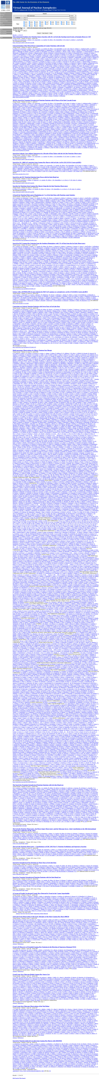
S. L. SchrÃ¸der (26, 614)
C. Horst (84, 402)
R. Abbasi (15, 39)
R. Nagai (43, 130)
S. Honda (95, 618)
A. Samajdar (20, 450)
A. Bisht (35, 363)
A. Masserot (26, 422)
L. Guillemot (43, 592)
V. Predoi (24, 442)
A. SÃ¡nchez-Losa (63, 542)
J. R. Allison (52, 624)
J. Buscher (54, 202)
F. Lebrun (54, 481)
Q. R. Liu (55, 216)
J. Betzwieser (48, 362)
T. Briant (40, 366)
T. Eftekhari (41, 558)
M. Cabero (71, 367)
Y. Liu (39, 126)
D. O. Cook (41, 625)
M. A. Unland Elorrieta (89, 143)
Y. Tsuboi (45, 638)
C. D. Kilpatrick (67, 554)
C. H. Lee (87, 413)
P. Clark (67, 645)
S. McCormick (24, 423)
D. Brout (62, 557)
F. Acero (56, 586)
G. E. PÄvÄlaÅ (89, 541)
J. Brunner (85, 532)
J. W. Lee (85, 124)
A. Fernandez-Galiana (35, 389)
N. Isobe (30, 635)
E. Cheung (76, 202)
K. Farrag (69, 58)
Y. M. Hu (32, 403)
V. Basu (68, 50)
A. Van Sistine (77, 631)
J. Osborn (33, 78)
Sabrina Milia (23, 582)
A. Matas (59, 422)
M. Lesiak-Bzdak (42, 326)
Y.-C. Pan (54, 556)
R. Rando (34, 297)
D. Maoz (27, 603)
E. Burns (73, 477)
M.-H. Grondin (35, 592)
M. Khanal (89, 67)
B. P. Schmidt (77, 608)
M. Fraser (81, 642)
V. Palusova (50, 78)
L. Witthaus (39, 94)
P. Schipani (91, 577)
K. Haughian (53, 401)
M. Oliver (90, 434)
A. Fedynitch (82, 58)
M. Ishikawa (24, 635)
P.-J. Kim (76, 641)
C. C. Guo (22, 523)
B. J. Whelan (35, 236)
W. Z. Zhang (43, 529)
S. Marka (22, 74)
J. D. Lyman (60, 643)
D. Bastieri (88, 299)
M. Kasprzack (78, 406)
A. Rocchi (54, 447)
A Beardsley (57, 665)
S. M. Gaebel (55, 392)
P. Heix (70, 209)
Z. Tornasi (27, 463)
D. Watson (21, 612)
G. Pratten (18, 442)
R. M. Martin (83, 421)
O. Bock (15, 364)
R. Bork (65, 364)
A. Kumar (84, 70)
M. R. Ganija (76, 392)
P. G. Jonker (55, 648)
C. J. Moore (29, 429)
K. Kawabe (28, 408)
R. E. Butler (68, 557)
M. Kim (27, 323)
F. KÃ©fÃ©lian (35, 408)
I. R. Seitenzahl (65, 651)
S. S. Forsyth (54, 391)
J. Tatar (85, 337)
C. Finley (94, 58)
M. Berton (28, 645)
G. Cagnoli (83, 367)
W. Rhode (85, 81)
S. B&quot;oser (23, 53)
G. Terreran (28, 652)
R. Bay (72, 50)
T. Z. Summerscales (81, 458)
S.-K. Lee (43, 641)
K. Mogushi (80, 428)
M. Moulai (77, 76)
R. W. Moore (57, 76)
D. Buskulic (54, 367)
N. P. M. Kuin (73, 547)
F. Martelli (62, 421)
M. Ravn (37, 81)
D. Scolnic (61, 561)
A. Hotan (72, 600)
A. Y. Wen (72, 93)
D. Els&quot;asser (82, 112)
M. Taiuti (46, 544)
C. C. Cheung (22, 589)
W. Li (87, 523)
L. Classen (85, 313)
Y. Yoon (34, 641)
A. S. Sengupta (67, 453)
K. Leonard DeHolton (70, 71)
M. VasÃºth (19, 467)
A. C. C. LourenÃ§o (35, 560)
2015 (36, 24)
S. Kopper (27, 215)
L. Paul (85, 78)
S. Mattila (26, 649)
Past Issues (2, 14)
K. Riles (24, 447)
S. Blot (68, 51)
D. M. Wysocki (19, 474)
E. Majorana (28, 419)
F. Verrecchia (30, 550)
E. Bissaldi (42, 300)
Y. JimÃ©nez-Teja (40, 660)
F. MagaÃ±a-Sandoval (82, 418)
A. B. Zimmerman (76, 476)
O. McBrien (33, 649)
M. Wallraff (61, 234)
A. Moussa (62, 541)
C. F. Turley (46, 233)
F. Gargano (74, 590)
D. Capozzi (19, 564)
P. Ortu (46, 582)
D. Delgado (38, 56)
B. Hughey (49, 403)
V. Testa (30, 579)
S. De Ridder (79, 315)
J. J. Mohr (43, 569)
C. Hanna (71, 399)
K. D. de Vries (62, 56)
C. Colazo (27, 658)
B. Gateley (19, 393)
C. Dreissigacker (65, 385)
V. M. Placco (21, 661)
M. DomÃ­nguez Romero (58, 658)
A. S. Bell (83, 360)
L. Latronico (16, 593)
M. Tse (94, 463)
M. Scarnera (33, 84)
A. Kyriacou (75, 215)
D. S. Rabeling (56, 444)
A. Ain (46, 354)
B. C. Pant (21, 438)
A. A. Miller (39, 629)
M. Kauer (76, 67)
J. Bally (66, 624)
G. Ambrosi (87, 297)
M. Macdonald (58, 73)
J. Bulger (19, 633)
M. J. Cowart (74, 377)
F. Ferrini (57, 389)
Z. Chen (33, 54)
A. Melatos (42, 425)
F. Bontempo (79, 51)
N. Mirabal (28, 595)
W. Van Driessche (90, 233)
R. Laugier (57, 639)
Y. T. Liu (19, 73)
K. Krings (48, 215)
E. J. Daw (62, 380)
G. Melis (94, 580)
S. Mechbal (86, 74)
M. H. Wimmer (35, 473)
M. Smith (50, 570)
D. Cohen (80, 374)
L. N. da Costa (77, 564)
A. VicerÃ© (80, 467)
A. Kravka (42, 70)
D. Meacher (89, 423)
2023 (25, 26)
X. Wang (62, 606)
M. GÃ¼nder (92, 208)
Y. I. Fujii (49, 612)
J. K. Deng (56, 522)
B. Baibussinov (34, 299)
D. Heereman (64, 209)
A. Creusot (91, 533)
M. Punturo (84, 442)
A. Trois (96, 550)
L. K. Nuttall (41, 434)
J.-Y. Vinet (21, 469)
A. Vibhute (85, 518)
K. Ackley (41, 353)
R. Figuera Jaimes (41, 612)
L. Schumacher (34, 86)
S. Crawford (39, 655)
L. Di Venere (23, 590)
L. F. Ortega (48, 435)
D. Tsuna (23, 464)
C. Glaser (54, 114)
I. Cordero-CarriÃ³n (59, 376)
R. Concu (24, 580)
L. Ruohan (48, 83)
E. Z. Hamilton (39, 399)
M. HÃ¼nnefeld (39, 496)
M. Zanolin (87, 474)
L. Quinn (42, 542)
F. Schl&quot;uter (85, 84)
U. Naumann (32, 77)
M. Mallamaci (44, 294)
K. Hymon (67, 66)
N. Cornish (74, 376)
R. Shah (85, 86)
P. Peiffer (66, 223)
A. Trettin (49, 90)
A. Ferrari (80, 553)
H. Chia (20, 373)
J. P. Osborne (28, 548)
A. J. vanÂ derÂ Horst (23, 586)
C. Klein (38, 68)
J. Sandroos (32, 227)
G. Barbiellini (36, 553)
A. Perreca (56, 440)
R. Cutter (34, 612)
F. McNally (67, 74)
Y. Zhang (49, 529)
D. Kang (36, 67)
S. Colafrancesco (64, 553)
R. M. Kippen (50, 479)
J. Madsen (65, 73)
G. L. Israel (42, 577)
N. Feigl (89, 58)
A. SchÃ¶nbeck (87, 451)
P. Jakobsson (70, 612)
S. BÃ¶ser (75, 201)
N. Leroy (48, 415)
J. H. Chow (56, 373)
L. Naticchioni (77, 431)
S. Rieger (19, 447)
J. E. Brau (35, 366)
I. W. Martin (76, 421)
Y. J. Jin (67, 523)
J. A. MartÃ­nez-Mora (30, 541)
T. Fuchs (68, 318)
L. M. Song (83, 520)
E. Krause (55, 567)
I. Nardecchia (70, 431)
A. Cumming (49, 379)
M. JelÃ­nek (53, 664)
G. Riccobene (54, 542)
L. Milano (55, 426)
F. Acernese (35, 353)
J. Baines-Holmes (40, 50)
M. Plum (38, 80)
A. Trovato (58, 544)
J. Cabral (87, 657)
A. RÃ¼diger (34, 448)
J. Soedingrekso (34, 87)
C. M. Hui (44, 479)
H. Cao (65, 369)
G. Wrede (49, 94)
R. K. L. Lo (90, 415)
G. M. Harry (28, 401)
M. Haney (53, 399)
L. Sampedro (76, 661)
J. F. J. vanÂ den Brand (27, 466)
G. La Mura (94, 592)
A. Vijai (18, 93)
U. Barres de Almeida (67, 299)
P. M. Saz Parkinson (23, 598)
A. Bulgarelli (90, 294)
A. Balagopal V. (49, 50)
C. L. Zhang (67, 527)
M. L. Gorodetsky (34, 396)
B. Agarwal (91, 353)
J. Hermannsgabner (75, 117)
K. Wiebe (48, 236)
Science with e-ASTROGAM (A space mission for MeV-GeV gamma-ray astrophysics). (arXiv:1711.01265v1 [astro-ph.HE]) (50, 292)
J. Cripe (29, 379)
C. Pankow (89, 437)
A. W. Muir (76, 429)
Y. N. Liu (76, 525)
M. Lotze (77, 539)
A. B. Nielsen (86, 432)
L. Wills (76, 236)
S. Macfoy (35, 418)
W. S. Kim (46, 409)
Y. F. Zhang (60, 529)
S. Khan (83, 408)
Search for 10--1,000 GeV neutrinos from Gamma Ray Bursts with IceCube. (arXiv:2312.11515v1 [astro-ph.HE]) (47, 162)
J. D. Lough (61, 416)
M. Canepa (45, 369)
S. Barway (61, 618)
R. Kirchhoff (87, 409)
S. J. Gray (52, 61)
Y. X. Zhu (28, 530)
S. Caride (96, 369)
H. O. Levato (60, 615)
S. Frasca (68, 391)
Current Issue (2, 12)
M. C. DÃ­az (24, 383)
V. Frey (93, 391)
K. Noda (72, 77)
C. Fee (93, 388)
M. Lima (77, 567)
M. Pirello (44, 441)
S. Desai (96, 564)
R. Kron (61, 567)
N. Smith (73, 561)
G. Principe (46, 596)
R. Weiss (87, 470)
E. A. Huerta (38, 403)
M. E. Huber (88, 632)
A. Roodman (80, 569)
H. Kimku (27, 68)
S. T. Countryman (37, 377)
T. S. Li (65, 571)
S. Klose (48, 583)
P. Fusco (69, 590)
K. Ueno (37, 464)
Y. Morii (63, 76)
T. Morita (93, 635)
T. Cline (45, 520)
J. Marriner (70, 571)
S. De (71, 380)
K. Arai (39, 356)
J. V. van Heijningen (71, 466)
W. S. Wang (82, 526)
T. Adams (52, 353)
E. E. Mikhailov (48, 426)
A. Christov (74, 313)
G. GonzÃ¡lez (90, 395)
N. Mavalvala (78, 422)
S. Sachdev (56, 448)
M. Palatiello (92, 595)
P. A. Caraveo (82, 587)
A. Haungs (84, 63)
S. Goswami (34, 61)
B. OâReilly (33, 435)
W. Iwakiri (79, 66)
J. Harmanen (94, 646)
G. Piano (26, 551)
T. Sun (53, 606)
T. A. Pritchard (16, 605)
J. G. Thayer (75, 598)
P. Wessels (19, 471)
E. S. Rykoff (87, 569)
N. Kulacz (61, 215)
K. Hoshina (31, 66)
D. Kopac (82, 585)
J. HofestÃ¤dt (43, 538)
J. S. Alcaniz (64, 657)
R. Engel (23, 58)
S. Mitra (38, 428)
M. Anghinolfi (70, 530)
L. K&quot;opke (87, 68)
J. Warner (45, 470)
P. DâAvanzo (47, 574)
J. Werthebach (84, 93)
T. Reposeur (89, 596)
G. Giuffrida (30, 577)
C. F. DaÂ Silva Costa (33, 380)
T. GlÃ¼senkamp (48, 208)
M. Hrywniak (48, 66)
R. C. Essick (77, 386)
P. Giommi (45, 547)
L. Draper (37, 57)
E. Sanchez (94, 569)
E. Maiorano (53, 577)
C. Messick (91, 425)
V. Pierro (22, 441)
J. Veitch (37, 467)
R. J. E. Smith (86, 455)
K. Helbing (15, 64)
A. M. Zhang (60, 527)
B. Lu (80, 525)
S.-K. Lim (81, 641)
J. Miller (74, 426)
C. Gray (87, 396)
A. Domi (32, 57)
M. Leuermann (48, 216)
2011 (68, 22)
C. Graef (67, 396)
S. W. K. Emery (32, 547)
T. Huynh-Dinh (69, 403)
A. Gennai (59, 393)
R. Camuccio (93, 657)
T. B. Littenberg (79, 415)
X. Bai (33, 50)
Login (1, 37)
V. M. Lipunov (69, 614)
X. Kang (77, 120)
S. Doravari (20, 385)
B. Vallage (76, 544)
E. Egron (44, 580)
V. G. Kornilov (86, 614)
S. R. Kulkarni (91, 628)
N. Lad (14, 71)
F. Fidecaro (63, 389)
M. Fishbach (87, 389)
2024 (31, 26)
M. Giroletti (16, 592)
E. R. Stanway (34, 614)
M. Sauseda (47, 561)
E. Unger (55, 233)
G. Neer (49, 221)
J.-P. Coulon (29, 377)
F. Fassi (28, 536)
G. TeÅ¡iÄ (27, 338)
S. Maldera (68, 593)
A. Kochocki (58, 68)
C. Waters (54, 633)
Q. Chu (69, 373)
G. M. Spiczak (76, 87)
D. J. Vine (15, 469)
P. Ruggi (40, 448)
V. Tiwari (86, 461)
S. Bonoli (82, 657)
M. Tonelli (21, 463)
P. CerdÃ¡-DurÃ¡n (80, 370)
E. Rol (60, 611)
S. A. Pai (28, 437)
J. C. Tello (84, 662)
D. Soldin (48, 87)
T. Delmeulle (45, 56)
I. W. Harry (34, 401)
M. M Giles (19, 479)
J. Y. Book (64, 106)
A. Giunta (36, 577)
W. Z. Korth (77, 411)
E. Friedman (76, 206)
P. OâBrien (54, 611)
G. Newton (54, 432)
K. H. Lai (84, 412)
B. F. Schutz (30, 453)
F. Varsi (62, 91)
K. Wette (39, 471)
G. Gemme (48, 393)
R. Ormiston (41, 435)
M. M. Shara (84, 654)
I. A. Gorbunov (22, 616)
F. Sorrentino (33, 457)
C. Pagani (34, 548)
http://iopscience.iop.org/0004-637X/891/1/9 (24, 288)
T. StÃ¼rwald (85, 278)
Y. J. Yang (53, 527)
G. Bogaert (30, 364)
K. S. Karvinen (70, 406)
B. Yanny (28, 563)
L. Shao (49, 454)
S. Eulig (42, 58)
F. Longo (80, 296)
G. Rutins (45, 448)
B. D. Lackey (78, 412)
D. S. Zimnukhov (40, 616)
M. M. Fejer (26, 389)
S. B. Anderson (91, 354)
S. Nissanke (94, 432)
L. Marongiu (83, 580)
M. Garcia (64, 60)
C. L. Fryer (66, 558)
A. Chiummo (33, 373)
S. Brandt (87, 480)
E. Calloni (33, 369)
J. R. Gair (61, 392)
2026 (41, 26)
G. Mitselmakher (54, 428)
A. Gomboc (64, 585)
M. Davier (51, 380)
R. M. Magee (21, 419)
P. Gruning (52, 398)
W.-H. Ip (27, 628)
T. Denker (35, 382)
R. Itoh (14, 619)
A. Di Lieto (54, 383)
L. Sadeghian (69, 448)
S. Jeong (83, 664)
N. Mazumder (85, 422)
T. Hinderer (50, 402)
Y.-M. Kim (52, 409)
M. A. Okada (84, 434)
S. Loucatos (83, 539)
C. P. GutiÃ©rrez (76, 646)
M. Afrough (84, 353)
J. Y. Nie (23, 526)
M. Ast (80, 356)
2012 (73, 22)
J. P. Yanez (61, 94)
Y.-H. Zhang (42, 476)
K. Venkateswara (51, 467)
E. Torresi (26, 599)
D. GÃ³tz (54, 585)
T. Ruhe (43, 83)
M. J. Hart (40, 401)
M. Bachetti (53, 579)
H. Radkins (63, 444)
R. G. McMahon (17, 569)
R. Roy (25, 651)
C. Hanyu (82, 633)
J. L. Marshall (51, 560)
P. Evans (77, 609)
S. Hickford (66, 64)
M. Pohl (29, 297)
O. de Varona (87, 382)
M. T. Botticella (36, 645)
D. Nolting (29, 434)
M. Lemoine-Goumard (25, 593)
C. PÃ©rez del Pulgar (68, 664)
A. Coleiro (65, 533)
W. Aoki (46, 618)
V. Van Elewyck (84, 544)
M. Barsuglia (76, 359)
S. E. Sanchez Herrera (26, 137)
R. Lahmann (57, 539)
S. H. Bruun (28, 612)
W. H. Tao (52, 526)
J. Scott (44, 453)
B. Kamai (30, 406)
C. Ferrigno (63, 480)
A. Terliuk (74, 88)
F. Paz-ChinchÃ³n (28, 561)
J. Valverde (90, 90)
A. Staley (68, 457)
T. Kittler (76, 213)
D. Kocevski (58, 479)
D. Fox (18, 60)
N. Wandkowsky (68, 234)
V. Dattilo (41, 380)
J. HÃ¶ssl (36, 538)
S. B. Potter (21, 655)
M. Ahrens (47, 189)
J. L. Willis (22, 473)
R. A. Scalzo (52, 605)
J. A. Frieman (59, 558)
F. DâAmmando (73, 589)
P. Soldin (54, 87)
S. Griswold (64, 61)
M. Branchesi (83, 300)
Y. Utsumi (88, 622)
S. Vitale (26, 469)
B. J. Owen (88, 435)
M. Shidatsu (69, 636)
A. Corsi (80, 376)
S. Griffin (58, 61)
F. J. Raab (49, 444)
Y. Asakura (51, 618)
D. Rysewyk (82, 225)
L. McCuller (32, 423)
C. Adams (46, 353)
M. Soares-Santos (22, 557)
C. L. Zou (34, 530)
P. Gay (42, 536)
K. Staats (63, 457)
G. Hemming (92, 401)
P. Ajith (50, 354)
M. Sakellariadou (77, 448)
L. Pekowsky (35, 440)
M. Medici (27, 220)
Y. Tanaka (69, 598)
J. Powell (84, 441)
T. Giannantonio (64, 566)
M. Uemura (82, 622)
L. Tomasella (47, 576)
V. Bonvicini (49, 300)
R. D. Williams (88, 471)
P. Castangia (93, 579)
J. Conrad (51, 296)
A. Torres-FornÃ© (35, 463)
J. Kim (59, 213)
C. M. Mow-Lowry (62, 429)
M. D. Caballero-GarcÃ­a (42, 664)
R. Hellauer (82, 209)
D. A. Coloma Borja (78, 54)
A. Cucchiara (49, 608)
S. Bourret (56, 532)
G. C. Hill (82, 64)
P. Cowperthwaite (89, 557)
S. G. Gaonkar (84, 392)
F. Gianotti (94, 551)
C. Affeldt (78, 353)
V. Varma (94, 466)
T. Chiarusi (44, 533)
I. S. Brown (64, 665)
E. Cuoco (64, 379)
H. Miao (28, 426)
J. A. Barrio (76, 299)
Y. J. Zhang (66, 529)
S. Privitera (56, 442)
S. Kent (51, 567)
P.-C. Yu (18, 632)
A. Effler (32, 386)
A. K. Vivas (92, 561)
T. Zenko (33, 624)
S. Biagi (44, 532)
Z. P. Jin (44, 583)
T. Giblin (56, 608)
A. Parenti (62, 78)
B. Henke (27, 64)
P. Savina (66, 137)
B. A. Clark (49, 54)
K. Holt (67, 402)
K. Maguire (93, 642)
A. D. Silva (33, 455)
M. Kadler (81, 538)
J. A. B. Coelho (58, 533)
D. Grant (47, 61)
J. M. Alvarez (80, 297)
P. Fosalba (42, 566)
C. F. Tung (64, 143)
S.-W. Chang (31, 605)
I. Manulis (21, 649)
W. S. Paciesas (80, 479)
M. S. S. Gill (59, 571)
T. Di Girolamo (46, 383)
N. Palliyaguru (90, 629)
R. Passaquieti (70, 438)
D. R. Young (41, 643)
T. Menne (54, 220)
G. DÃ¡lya (77, 379)
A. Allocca (65, 354)
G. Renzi (20, 225)
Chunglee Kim (24, 409)
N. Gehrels (42, 393)
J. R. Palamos (34, 437)
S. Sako (91, 621)
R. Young (82, 94)
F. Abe (36, 618)
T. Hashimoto (93, 633)
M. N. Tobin (45, 338)
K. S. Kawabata (26, 619)
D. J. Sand (62, 573)
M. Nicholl (93, 560)
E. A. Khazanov (94, 408)
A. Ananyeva (83, 354)
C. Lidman (72, 603)
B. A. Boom (59, 364)
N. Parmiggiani (87, 551)
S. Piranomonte (21, 576)
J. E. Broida (72, 366)
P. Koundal (22, 70)
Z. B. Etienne (90, 386)
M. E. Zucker (84, 476)
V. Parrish (72, 78)
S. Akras (59, 657)
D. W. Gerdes (56, 566)
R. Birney (95, 362)
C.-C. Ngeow (71, 629)
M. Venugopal (68, 91)
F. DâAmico (73, 553)
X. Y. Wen (94, 526)
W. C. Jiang (59, 523)
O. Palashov (42, 437)
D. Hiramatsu (75, 602)
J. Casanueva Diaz (24, 370)
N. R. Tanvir (48, 609)
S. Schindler (59, 84)
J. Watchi (55, 470)
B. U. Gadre (48, 392)
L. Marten (32, 74)
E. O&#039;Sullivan (41, 78)
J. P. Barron (40, 311)
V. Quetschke (24, 444)
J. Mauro (55, 74)
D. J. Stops (35, 458)
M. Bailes (55, 603)
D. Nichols (80, 432)
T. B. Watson (76, 234)
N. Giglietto (88, 590)
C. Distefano (34, 535)
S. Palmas (51, 582)
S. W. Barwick (57, 50)
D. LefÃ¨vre (64, 539)
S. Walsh (90, 469)
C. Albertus (68, 297)
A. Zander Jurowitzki (29, 95)
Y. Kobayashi (51, 68)
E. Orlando (85, 595)
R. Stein (40, 230)
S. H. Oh (73, 434)
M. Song (86, 228)
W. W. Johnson (66, 405)
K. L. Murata (21, 621)
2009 (57, 22)
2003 (25, 22)
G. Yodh (47, 237)
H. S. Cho (45, 373)
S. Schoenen (28, 335)
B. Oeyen (49, 132)
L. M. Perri (63, 440)
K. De (54, 625)
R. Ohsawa (61, 621)
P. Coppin (82, 109)
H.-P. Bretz (28, 313)
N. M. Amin (66, 39)
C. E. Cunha (59, 564)
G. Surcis (20, 583)
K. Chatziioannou (66, 372)
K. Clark (92, 202)
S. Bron (32, 202)
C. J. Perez (50, 440)
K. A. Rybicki (37, 651)
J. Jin (63, 523)
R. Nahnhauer (43, 329)
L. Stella (25, 579)
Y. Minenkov (21, 428)
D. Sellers (60, 453)
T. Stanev (21, 88)
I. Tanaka (51, 622)
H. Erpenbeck (29, 58)
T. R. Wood (91, 236)
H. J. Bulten (40, 367)
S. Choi (44, 54)
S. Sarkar (27, 84)
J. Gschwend (86, 566)
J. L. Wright (91, 473)
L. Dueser (42, 57)
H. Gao (84, 522)
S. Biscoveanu (29, 363)
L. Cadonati (77, 367)
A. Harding (64, 296)
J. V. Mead (73, 74)
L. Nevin (40, 432)
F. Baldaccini (84, 357)
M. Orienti (79, 595)
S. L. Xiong (66, 520)
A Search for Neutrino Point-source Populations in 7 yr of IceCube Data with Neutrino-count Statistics (44, 195)
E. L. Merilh (62, 425)
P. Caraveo (43, 553)
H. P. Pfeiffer (69, 440)
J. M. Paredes (23, 297)
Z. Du (79, 385)
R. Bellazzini (95, 586)
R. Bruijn (79, 532)
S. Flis (48, 318)
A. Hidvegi (73, 64)
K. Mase (88, 218)
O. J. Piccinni (82, 440)
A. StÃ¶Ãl (82, 230)
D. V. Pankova (55, 223)
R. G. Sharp (68, 605)
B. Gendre (83, 603)
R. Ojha (67, 595)
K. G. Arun (64, 356)
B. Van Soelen (35, 652)
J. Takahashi (32, 622)
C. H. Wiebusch (23, 94)
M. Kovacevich (59, 123)
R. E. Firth (29, 646)
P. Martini (95, 567)
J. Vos (41, 652)
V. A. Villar (85, 561)
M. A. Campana (84, 53)
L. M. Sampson (34, 450)
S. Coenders (91, 313)
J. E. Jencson (44, 628)
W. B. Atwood (62, 586)
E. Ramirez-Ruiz (70, 556)
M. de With (41, 205)
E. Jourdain (42, 481)
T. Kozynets (36, 70)
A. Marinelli (21, 541)
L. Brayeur (15, 313)
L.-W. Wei (66, 470)
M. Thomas (49, 461)
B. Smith (73, 455)
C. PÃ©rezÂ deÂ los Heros (87, 504)
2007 (47, 22)
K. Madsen (25, 629)
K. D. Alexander (36, 557)
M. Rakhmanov (93, 444)
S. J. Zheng (19, 530)
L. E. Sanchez (49, 450)
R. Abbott (21, 353)
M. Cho (50, 373)
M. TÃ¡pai (75, 460)
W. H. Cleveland (80, 477)
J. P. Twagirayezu (78, 143)
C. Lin (95, 71)
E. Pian (14, 576)
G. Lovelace (75, 416)
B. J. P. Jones (56, 120)
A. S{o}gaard (42, 87)
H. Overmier (81, 435)
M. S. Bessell (24, 605)
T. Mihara (87, 635)
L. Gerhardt (81, 60)
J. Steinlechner (81, 457)
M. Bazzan (54, 360)
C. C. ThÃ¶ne (94, 611)
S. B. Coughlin (22, 377)
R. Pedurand (28, 440)
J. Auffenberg (95, 198)
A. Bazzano (76, 480)
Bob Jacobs (37, 628)
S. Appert (34, 356)
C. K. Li (75, 523)
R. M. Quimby (47, 631)
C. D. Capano (74, 369)
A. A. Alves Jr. (65, 180)
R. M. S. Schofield (77, 451)
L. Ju (91, 405)
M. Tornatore (25, 662)
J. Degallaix (82, 380)
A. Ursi (14, 551)
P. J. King (71, 409)
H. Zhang (15, 608)
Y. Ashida (92, 48)
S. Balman (52, 299)
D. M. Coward (66, 377)
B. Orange (37, 608)
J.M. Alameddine (57, 39)
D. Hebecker (57, 209)
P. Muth (32, 221)
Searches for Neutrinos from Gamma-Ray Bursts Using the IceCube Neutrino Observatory (40, 186)
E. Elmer (87, 605)
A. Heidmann (65, 401)
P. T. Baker (77, 357)
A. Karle (67, 67)
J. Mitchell (30, 76)
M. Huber (75, 211)
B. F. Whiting (61, 471)
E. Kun (89, 70)
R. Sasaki (57, 636)
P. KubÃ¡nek (59, 664)
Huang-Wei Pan (70, 437)
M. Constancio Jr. (24, 376)
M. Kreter (27, 539)
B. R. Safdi (92, 225)
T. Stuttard (45, 88)
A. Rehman (55, 81)
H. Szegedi (91, 651)
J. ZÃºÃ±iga (39, 545)
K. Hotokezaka (21, 628)
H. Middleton (39, 426)
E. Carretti (79, 579)
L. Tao (47, 526)
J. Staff (65, 608)
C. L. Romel (86, 447)
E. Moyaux (90, 76)
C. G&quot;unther (85, 61)
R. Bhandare (62, 362)
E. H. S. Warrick (42, 93)
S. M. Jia (46, 523)
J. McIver (53, 423)
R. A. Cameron (68, 587)
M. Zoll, (85, 343)
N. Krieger (48, 70)
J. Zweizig (91, 476)
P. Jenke (39, 479)
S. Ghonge (89, 393)
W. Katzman (16, 408)
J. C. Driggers (74, 385)
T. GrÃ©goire (60, 536)
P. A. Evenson (52, 58)
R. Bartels (82, 299)
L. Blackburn (60, 477)
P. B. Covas (52, 377)
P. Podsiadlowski (91, 649)
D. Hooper (20, 66)
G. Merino (60, 220)
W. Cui (45, 522)
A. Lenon (35, 415)
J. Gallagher (47, 60)
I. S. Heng (19, 402)
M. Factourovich (29, 388)
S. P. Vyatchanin (48, 469)
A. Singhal (51, 455)
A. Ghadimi (88, 60)
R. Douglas (34, 385)
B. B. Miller (68, 426)
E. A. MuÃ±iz (42, 431)
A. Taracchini (82, 460)
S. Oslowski (85, 600)
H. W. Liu (56, 525)
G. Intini (84, 403)
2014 (31, 24)
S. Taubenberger (21, 652)
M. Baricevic (49, 104)
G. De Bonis (27, 535)
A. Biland (36, 300)
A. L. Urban (59, 464)
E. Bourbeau (94, 201)
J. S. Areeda (51, 356)
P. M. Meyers (21, 426)
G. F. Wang (64, 526)
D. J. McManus (60, 423)
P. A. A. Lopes (26, 560)
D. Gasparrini (81, 590)
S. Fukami (32, 60)
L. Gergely (77, 393)
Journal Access (3, 18)
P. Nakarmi (50, 329)
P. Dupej (90, 385)
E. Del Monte (75, 550)
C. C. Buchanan (21, 367)
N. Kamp (30, 67)
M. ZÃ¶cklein (48, 286)
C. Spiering (83, 87)
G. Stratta (47, 458)
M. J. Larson (50, 71)
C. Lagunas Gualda (22, 71)
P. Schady (95, 652)
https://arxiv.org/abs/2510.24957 (21, 97)
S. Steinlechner (89, 457)
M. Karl (62, 67)
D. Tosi (45, 90)
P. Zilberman (62, 95)
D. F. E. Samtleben (87, 542)
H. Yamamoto (31, 474)
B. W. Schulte (22, 453)
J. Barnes (89, 602)
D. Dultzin (67, 658)
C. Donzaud (53, 535)
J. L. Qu (32, 526)
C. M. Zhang (74, 527)
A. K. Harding (56, 592)
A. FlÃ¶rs (35, 646)
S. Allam (43, 557)
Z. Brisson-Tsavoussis (59, 53)
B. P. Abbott (16, 353)
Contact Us (2, 25)
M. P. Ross (22, 448)
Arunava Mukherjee (85, 429)
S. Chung (95, 373)
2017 (47, 24)
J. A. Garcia (28, 626)
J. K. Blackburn (62, 363)
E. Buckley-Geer (89, 563)
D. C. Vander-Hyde (50, 466)
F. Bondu (40, 364)
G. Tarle (84, 570)
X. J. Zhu (68, 476)
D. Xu (36, 642)
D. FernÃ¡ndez (75, 658)
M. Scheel (44, 451)
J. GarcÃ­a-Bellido (74, 558)
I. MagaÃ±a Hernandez (70, 418)
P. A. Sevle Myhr (78, 86)
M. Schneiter (83, 661)
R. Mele (39, 541)
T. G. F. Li (65, 415)
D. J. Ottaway (73, 435)
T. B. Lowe (40, 633)
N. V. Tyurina (94, 614)
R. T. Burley (69, 53)
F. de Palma (82, 589)
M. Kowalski (29, 70)
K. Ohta (73, 621)
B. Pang (77, 437)
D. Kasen (31, 556)
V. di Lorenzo (45, 316)
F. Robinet (48, 447)
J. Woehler (64, 473)
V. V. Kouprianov (47, 573)
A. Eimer (84, 57)
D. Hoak (56, 402)
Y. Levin (60, 415)
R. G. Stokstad (75, 230)
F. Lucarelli (40, 73)
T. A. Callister (26, 369)
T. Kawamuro (53, 635)
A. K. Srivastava (56, 457)
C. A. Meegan (72, 479)
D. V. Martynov (91, 421)
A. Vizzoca (19, 545)
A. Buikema (29, 367)
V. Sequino (81, 453)
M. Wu (18, 527)
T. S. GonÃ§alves (24, 660)
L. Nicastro (90, 574)
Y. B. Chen (34, 522)
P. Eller (89, 57)
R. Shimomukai (77, 636)
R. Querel (26, 665)
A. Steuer (60, 230)
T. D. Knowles (29, 411)
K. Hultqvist (61, 66)
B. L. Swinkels (27, 460)
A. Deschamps (20, 535)
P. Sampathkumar (79, 83)
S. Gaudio (25, 393)
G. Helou (88, 626)
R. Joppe (73, 212)
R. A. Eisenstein (69, 386)
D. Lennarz (34, 326)
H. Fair (41, 388)
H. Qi (19, 444)
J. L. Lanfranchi (89, 215)
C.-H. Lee (58, 619)
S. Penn (45, 440)
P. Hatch (79, 63)
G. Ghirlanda (69, 574)
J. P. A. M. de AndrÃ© (46, 315)
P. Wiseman (16, 654)
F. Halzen (34, 63)
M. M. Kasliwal (58, 628)
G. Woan (59, 473)
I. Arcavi (46, 602)
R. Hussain (83, 119)
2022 (73, 24)
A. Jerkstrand (63, 642)
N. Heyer (60, 64)
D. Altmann (63, 309)
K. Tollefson (33, 90)
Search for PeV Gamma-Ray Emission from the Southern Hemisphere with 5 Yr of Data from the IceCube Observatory (49, 243)
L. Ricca (91, 81)
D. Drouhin (65, 535)
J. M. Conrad (94, 54)
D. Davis (57, 380)
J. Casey (50, 313)
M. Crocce (53, 564)
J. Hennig (25, 402)
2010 (63, 22)
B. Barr (65, 359)
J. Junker (95, 405)
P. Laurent (48, 481)
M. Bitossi (41, 363)
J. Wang (76, 526)
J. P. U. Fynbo (24, 642)
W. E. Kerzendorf (63, 648)
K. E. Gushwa (83, 398)
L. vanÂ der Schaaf (60, 466)
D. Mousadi (84, 76)
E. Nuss (63, 595)
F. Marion (89, 419)
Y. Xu (36, 237)
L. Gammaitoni (69, 392)
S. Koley (50, 411)
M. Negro (57, 595)
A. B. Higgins (26, 585)
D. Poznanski (83, 602)
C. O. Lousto (68, 416)
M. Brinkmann (52, 366)
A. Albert (57, 530)
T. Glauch (59, 114)
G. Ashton (75, 356)
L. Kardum (52, 67)
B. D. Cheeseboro (75, 372)
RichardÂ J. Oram (24, 435)
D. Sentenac (75, 453)
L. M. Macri (74, 655)
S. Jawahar (48, 405)
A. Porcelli (29, 224)
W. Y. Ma (24, 218)
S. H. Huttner (60, 403)
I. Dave (46, 380)
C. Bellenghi (19, 51)
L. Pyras (15, 81)
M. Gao (88, 522)
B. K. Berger (90, 360)
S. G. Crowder (35, 379)
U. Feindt (74, 625)
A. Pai (23, 437)
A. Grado (61, 396)
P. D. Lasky (53, 413)
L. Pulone (77, 577)
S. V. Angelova (22, 356)
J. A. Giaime (35, 395)
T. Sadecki (62, 448)
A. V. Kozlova (92, 519)
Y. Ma (25, 418)
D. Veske (35, 146)
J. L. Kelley (83, 67)
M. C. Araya (44, 356)
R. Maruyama (48, 74)
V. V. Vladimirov (31, 616)
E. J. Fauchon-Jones (76, 388)
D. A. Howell (52, 602)
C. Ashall (95, 643)
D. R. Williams (31, 94)
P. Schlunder (76, 227)
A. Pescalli (72, 577)
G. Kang (44, 406)
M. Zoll (36, 518)
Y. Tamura (45, 622)
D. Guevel (77, 61)
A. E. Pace (94, 435)
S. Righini (80, 582)
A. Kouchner (21, 539)
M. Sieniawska (21, 455)
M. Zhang (31, 476)
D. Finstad (69, 389)
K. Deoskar (45, 110)
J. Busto (90, 532)
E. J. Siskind (37, 598)
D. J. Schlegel (54, 561)
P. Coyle (85, 533)
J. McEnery (37, 294)
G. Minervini (73, 551)
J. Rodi (91, 481)
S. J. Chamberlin (17, 372)
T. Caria (74, 579)
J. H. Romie (93, 447)
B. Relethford (91, 224)
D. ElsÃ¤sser (93, 535)
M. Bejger (70, 360)
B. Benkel (25, 51)
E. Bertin (76, 563)
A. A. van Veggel (81, 466)
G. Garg (70, 60)
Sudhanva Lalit (23, 10)
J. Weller (47, 571)
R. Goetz (70, 395)
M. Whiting (21, 602)
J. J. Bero (21, 362)
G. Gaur (30, 393)
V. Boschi (69, 364)
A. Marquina (51, 421)
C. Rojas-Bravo (84, 556)
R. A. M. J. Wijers (42, 614)
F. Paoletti (26, 438)
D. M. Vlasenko (34, 615)
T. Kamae (78, 592)
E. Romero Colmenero (30, 655)
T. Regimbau (59, 445)
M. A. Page (19, 437)
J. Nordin (45, 649)
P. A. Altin (71, 354)
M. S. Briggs (67, 477)
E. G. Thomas (42, 461)
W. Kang (41, 67)
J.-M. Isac (94, 403)
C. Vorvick (40, 469)
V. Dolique (84, 383)
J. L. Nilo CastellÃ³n (22, 657)
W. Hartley (90, 558)
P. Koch (35, 411)
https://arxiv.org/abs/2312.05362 (21, 150)
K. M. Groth (71, 61)
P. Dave (63, 203)
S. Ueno (62, 638)
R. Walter (69, 294)
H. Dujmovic (35, 112)
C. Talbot (56, 460)
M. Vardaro (89, 466)
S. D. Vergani (91, 583)
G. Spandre (49, 598)
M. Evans (15, 388)
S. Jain (91, 66)
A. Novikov (82, 77)
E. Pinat (89, 331)
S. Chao (29, 372)
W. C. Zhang (36, 529)
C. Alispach (56, 198)
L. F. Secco (67, 561)
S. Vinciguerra (93, 467)
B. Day (67, 380)
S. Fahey (37, 206)
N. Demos (29, 382)
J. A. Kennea (59, 547)
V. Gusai (62, 580)
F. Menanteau (25, 569)
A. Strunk (60, 458)
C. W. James (63, 538)
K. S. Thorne (69, 461)
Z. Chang (94, 520)
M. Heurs (40, 402)
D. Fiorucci (80, 389)
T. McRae (73, 423)
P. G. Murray (57, 431)
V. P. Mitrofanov (45, 428)
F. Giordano (95, 590)
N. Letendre (54, 415)
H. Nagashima (34, 621)
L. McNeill (67, 423)
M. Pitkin (50, 441)
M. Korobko (70, 411)
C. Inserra (86, 642)
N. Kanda (19, 619)
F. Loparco (39, 593)
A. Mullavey (30, 431)
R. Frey (88, 391)
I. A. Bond (67, 618)
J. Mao (87, 585)
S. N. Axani (23, 50)
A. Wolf (51, 147)
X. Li (91, 523)
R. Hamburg (33, 479)
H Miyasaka (46, 629)
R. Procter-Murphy (84, 80)
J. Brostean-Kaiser (37, 107)
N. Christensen (63, 373)
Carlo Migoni (16, 582)
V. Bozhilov (72, 300)
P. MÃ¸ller (69, 583)
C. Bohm (63, 201)
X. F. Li (15, 525)
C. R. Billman (84, 362)
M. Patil (83, 438)
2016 (41, 24)
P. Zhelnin (55, 95)
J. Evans (46, 58)
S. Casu (19, 580)
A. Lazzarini (65, 413)
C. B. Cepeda (71, 370)
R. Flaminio (21, 391)
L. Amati (53, 576)
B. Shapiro (54, 454)
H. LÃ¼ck (81, 416)
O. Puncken (78, 442)
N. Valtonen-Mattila (82, 90)
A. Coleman (56, 54)
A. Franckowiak (25, 60)
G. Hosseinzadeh (67, 602)
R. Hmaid (88, 64)
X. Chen (89, 372)
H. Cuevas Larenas (46, 658)
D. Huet (44, 403)
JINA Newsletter (3, 31)
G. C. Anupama (60, 624)
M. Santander (20, 84)
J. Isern (70, 296)
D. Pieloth (91, 223)
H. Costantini (79, 533)
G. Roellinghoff (36, 136)
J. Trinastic (68, 463)
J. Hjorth (19, 611)
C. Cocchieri (61, 374)
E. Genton (75, 60)
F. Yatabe (87, 638)
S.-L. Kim (54, 641)
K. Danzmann (16, 380)
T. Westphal (34, 471)
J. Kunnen (55, 325)
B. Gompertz (63, 612)
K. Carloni (91, 53)
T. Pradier (37, 542)
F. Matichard (65, 422)
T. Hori (19, 635)
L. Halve (29, 63)
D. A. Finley (47, 558)
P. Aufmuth (20, 357)
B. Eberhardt (91, 205)
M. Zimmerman (38, 149)
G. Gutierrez (93, 566)
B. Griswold (29, 398)
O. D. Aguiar (35, 354)
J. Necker (38, 77)
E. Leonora (71, 539)
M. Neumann (50, 77)
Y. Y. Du (68, 522)
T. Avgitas (94, 530)
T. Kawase (60, 635)
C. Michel (33, 426)
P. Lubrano (55, 593)
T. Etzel (97, 386)
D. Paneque (19, 596)
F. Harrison (77, 626)
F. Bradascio (21, 202)
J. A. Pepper (65, 331)
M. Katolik (85, 406)
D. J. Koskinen (44, 123)
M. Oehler (91, 221)
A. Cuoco (64, 589)
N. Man (42, 419)
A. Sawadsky (33, 451)
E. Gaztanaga (49, 566)
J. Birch (91, 362)
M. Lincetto (34, 126)
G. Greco (92, 396)
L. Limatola (83, 574)
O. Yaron (70, 652)
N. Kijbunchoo (16, 409)
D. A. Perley (20, 631)
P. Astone (92, 356)
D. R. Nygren (71, 221)
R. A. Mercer (55, 425)
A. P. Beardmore (61, 545)
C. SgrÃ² (31, 598)
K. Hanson (59, 63)
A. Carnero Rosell (27, 564)
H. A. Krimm (66, 547)
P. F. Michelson (20, 595)
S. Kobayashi (76, 585)
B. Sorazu (27, 457)
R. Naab (21, 77)
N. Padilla (91, 660)
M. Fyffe (36, 392)
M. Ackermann (22, 39)
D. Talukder (62, 460)
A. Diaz (84, 110)
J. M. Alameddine (57, 48)
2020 (63, 24)
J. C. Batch (35, 360)
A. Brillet (46, 366)
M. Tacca (45, 460)
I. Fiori (74, 389)
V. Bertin (39, 532)
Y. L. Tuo (58, 526)
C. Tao (92, 606)
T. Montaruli (50, 76)
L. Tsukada (18, 464)
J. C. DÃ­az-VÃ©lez (61, 205)
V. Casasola (86, 579)
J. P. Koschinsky (40, 498)
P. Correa (88, 109)
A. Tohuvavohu (82, 548)
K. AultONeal (32, 357)
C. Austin (39, 357)
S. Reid (68, 445)
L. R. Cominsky (51, 589)
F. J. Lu (78, 520)
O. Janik (96, 66)
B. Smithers (43, 140)
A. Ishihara (73, 66)
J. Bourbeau (83, 312)
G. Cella (65, 370)
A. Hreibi (26, 403)
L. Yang (45, 474)
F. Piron (34, 596)
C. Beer (66, 360)
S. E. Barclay (35, 359)
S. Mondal (43, 76)
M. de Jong (70, 538)
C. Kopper (94, 68)
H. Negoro (40, 636)
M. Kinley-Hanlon (79, 409)
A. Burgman (48, 202)
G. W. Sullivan (52, 88)
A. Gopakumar (25, 396)
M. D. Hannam (78, 399)
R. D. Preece (94, 479)
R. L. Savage (26, 451)
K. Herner (96, 558)
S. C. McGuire (39, 423)
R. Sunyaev (20, 483)
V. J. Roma (73, 447)
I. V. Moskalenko (50, 595)
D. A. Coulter (59, 554)
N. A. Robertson (36, 447)
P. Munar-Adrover (45, 551)
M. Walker (78, 469)
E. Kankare (70, 642)
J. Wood (85, 236)
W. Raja (91, 600)
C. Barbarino (16, 645)
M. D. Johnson (44, 567)
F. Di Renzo (73, 383)
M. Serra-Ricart (80, 616)
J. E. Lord (28, 416)
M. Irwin (24, 611)
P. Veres (34, 480)
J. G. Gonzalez (27, 61)
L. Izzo (43, 648)
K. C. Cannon (59, 369)
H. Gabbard (42, 392)
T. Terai (62, 622)
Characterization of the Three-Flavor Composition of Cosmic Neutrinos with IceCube (39, 46)
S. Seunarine (69, 86)
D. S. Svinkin (54, 519)
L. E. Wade (62, 469)
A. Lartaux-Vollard (44, 413)
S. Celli (25, 533)
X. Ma (93, 525)
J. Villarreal (24, 93)
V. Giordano (48, 536)
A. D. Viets (86, 467)
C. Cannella (92, 624)
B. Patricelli (89, 438)
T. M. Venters (37, 599)
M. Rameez (61, 224)
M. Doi (72, 618)
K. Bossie (79, 364)
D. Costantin (58, 589)
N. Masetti (66, 577)
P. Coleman (62, 54)
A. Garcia (58, 60)
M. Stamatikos (27, 142)
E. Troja (31, 599)
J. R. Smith (79, 455)
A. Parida (43, 438)
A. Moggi (73, 428)
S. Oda (46, 636)
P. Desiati (56, 56)
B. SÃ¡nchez (37, 657)
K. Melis (43, 541)
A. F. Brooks (79, 366)
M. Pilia (19, 554)
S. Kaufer (22, 408)
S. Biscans (22, 363)
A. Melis (89, 580)
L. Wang (78, 603)
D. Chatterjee (57, 372)
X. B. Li (95, 523)
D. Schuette (16, 453)
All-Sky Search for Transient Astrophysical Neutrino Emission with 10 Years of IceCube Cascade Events (44, 100)
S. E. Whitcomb (53, 471)
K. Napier (63, 431)
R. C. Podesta (41, 615)
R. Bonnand (52, 364)
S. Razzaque (71, 596)
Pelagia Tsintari (48, 10)
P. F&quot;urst (39, 60)
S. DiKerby (15, 57)
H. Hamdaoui (83, 116)
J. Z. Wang (20, 470)
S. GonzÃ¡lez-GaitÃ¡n (58, 646)
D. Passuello (77, 438)
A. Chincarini (25, 373)
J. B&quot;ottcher (37, 53)
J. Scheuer (50, 451)
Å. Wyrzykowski (63, 652)
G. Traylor (62, 463)
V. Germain (83, 393)
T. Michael (49, 541)
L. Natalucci (85, 481)
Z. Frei (79, 391)
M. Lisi (47, 577)
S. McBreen (65, 479)
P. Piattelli (27, 542)
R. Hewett (55, 64)
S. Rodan (29, 136)
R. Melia (79, 660)
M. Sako (42, 561)
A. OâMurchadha (22, 223)
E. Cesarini (95, 370)
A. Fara (48, 580)
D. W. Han (28, 523)
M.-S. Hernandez (22, 648)
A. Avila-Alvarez (46, 357)
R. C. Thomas (90, 570)
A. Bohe (35, 364)
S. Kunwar (61, 325)
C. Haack (17, 63)
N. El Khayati (85, 535)
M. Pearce (38, 296)
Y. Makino (77, 73)
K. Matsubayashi (70, 619)
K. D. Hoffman (38, 119)
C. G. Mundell (34, 585)
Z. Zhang (50, 95)
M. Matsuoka (81, 635)
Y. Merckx (19, 76)
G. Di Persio (21, 553)
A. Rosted (34, 83)
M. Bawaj (41, 360)
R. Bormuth (50, 532)
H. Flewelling (25, 633)
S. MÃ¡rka (95, 419)
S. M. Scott (49, 453)
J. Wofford (70, 473)
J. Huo (42, 523)
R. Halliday (66, 116)
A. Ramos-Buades (25, 445)
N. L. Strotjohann (90, 230)
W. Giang (15, 319)
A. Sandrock (88, 83)
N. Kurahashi (95, 70)
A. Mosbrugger (70, 76)
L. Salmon (44, 651)
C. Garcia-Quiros (92, 392)
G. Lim (38, 641)
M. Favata (84, 388)
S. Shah (89, 86)
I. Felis (32, 536)
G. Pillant (27, 441)
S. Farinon (57, 388)
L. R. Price (37, 442)
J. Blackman (70, 363)
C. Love (31, 73)
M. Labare (81, 215)
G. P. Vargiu (32, 583)
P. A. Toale (38, 338)
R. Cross (58, 203)
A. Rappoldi (25, 554)
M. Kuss (89, 592)
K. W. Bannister (90, 599)
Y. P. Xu (33, 527)
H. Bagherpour (27, 199)
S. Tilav (27, 90)
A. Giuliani (69, 550)
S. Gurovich (32, 660)
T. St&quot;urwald (37, 88)
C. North (35, 434)
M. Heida (82, 626)
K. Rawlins (43, 81)
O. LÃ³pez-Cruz (73, 660)
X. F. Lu (84, 525)
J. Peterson (32, 80)
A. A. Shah (28, 454)
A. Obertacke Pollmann (31, 132)
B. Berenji (88, 586)
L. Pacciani (52, 550)
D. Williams (80, 471)
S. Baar (56, 618)
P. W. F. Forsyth (46, 391)
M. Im (21, 641)
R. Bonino (37, 587)
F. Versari (91, 544)
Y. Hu (71, 606)
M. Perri (54, 548)
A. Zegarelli (39, 95)
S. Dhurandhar (16, 383)
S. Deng (51, 56)
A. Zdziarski (45, 296)
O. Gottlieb (54, 626)
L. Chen (18, 522)
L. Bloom (63, 51)
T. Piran (80, 583)
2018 (52, 24)
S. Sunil (93, 458)
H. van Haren (88, 536)
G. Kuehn (39, 412)
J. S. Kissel (94, 409)
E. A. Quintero (32, 444)
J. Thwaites (22, 90)
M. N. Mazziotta (82, 593)
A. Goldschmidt (58, 208)
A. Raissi (55, 224)
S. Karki (64, 406)
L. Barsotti (70, 359)
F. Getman (62, 574)
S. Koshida (47, 619)
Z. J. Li (24, 525)
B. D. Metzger (73, 560)
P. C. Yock (21, 665)
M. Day (38, 315)
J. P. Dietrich (16, 566)
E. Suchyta (69, 570)
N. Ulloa (26, 556)
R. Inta (80, 403)
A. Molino (85, 660)
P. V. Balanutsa (16, 615)
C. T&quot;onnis (41, 143)
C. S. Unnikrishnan (51, 464)
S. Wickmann (67, 341)
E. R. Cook (81, 557)
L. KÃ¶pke (15, 215)
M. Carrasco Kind (37, 564)
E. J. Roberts (21, 83)
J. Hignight (21, 211)
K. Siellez (91, 454)
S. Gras (83, 396)
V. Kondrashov (57, 411)
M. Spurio (33, 544)
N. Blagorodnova (84, 624)
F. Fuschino (53, 551)
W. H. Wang (27, 470)
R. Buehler (56, 587)
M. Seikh (63, 86)
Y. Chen (94, 372)
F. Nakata (54, 621)
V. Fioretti (79, 551)
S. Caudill (39, 370)
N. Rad (32, 81)
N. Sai (36, 526)
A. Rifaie (15, 83)
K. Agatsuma (21, 354)
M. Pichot (89, 440)
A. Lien (80, 547)
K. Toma (20, 585)
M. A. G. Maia (83, 567)
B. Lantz (23, 413)
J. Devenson (94, 382)
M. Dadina (95, 576)
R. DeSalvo (80, 382)
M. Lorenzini (34, 416)
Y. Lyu (52, 73)
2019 (57, 24)
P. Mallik (55, 218)
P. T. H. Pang (82, 437)
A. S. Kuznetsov (25, 615)
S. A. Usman (66, 464)
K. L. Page (40, 548)
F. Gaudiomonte (55, 580)
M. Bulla (43, 645)
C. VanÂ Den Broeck (38, 466)
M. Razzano (41, 297)
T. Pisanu (70, 582)
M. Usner (73, 233)
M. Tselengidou (21, 233)
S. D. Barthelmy (90, 359)
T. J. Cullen (42, 379)
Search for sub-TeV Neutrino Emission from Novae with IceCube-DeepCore (36, 177)
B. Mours (54, 429)
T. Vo (30, 469)
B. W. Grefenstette (62, 626)
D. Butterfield (76, 53)
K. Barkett (54, 359)
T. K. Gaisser (87, 206)
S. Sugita (91, 636)
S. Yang (49, 527)
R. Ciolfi (20, 374)
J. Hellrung (22, 64)
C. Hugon (49, 538)
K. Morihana (85, 619)
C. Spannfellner (68, 87)
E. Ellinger (94, 57)
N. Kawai (47, 635)
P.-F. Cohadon (74, 374)
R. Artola (70, 657)
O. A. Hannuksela (87, 399)
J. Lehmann (30, 415)
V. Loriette (41, 416)
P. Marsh (57, 421)
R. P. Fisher (93, 389)
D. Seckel (53, 86)
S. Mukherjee (16, 431)
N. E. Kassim (65, 628)
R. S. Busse (57, 107)
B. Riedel (96, 81)
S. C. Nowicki (21, 132)
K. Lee (24, 415)
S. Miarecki (85, 328)
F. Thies (36, 461)
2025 (36, 26)
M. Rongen (28, 83)
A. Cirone (31, 374)
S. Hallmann (81, 536)
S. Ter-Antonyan (67, 88)
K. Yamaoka (73, 638)
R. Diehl (24, 481)
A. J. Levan (55, 609)
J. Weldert (66, 93)
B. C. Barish (42, 359)
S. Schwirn (41, 86)
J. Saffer (62, 83)
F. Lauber (56, 71)
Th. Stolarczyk (40, 544)
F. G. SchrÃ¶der (22, 228)
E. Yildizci (70, 94)
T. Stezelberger (28, 88)
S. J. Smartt (56, 642)
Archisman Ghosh (21, 395)
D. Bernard (15, 300)
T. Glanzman (22, 592)
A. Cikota (61, 645)
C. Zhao (48, 476)
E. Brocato (19, 574)
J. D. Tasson (90, 460)
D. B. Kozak (91, 411)
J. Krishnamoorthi (56, 70)
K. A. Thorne (62, 461)
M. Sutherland (73, 337)
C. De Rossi (74, 382)
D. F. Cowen (16, 56)
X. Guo (65, 398)
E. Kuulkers (69, 480)
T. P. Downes (52, 385)
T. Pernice (19, 80)
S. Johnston (93, 605)
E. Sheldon (44, 570)
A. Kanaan (48, 660)
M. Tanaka (57, 622)
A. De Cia (72, 645)
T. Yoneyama (93, 638)
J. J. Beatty (78, 50)
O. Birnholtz (16, 363)
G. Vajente (80, 464)
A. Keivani (88, 322)
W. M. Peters (27, 631)
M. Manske (68, 419)
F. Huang (70, 211)
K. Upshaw (64, 90)
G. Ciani (15, 374)
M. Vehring (63, 340)
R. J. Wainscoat (48, 633)
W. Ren (80, 445)
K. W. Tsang (88, 463)
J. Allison (82, 599)
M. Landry (90, 412)
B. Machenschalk (43, 418)
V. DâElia (55, 574)
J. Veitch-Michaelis (88, 144)
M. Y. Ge (93, 522)
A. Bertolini (42, 362)
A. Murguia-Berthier (46, 556)
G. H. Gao (79, 522)
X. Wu (57, 606)
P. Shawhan (60, 454)
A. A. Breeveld (69, 545)
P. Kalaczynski (88, 496)
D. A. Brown (86, 366)
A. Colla (86, 374)
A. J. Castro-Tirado (76, 662)
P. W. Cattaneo (50, 553)
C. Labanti (59, 551)
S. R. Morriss (47, 429)
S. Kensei (83, 592)
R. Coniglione (71, 533)
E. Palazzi (95, 574)
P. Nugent (77, 629)
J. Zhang (92, 527)
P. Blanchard (56, 557)
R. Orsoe (28, 78)
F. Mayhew (61, 74)
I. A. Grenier (31, 294)
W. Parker (48, 438)
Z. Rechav (49, 81)
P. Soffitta (31, 554)
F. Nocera (23, 434)
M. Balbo (41, 299)
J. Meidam (27, 425)
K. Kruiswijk (71, 70)
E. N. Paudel (79, 78)
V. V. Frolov (25, 392)
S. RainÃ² (52, 596)
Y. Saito (87, 621)
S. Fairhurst (47, 388)
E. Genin (54, 393)
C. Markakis (22, 421)
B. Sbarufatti (67, 548)
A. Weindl (60, 93)
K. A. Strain (42, 458)
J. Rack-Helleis (26, 81)
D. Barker (48, 359)
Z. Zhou (58, 476)
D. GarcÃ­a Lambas (83, 655)
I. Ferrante (44, 389)
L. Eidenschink (77, 57)
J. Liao (91, 71)
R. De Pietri (46, 382)
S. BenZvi (31, 51)
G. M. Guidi (59, 398)
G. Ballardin (91, 357)
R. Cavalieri (59, 370)
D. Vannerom (67, 144)
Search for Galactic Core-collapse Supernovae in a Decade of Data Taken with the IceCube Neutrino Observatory (47, 153)
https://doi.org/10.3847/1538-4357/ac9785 (23, 192)
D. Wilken (74, 471)
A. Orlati (41, 582)
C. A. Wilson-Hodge (45, 477)
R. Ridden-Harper (60, 605)
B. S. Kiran (77, 628)
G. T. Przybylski (94, 80)
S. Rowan (27, 448)
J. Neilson (91, 431)
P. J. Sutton (19, 460)
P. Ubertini (26, 483)
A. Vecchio (25, 467)
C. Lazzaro (71, 413)
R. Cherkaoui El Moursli (34, 533)
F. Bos (61, 312)
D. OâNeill (52, 649)
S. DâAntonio (94, 379)
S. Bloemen (95, 363)
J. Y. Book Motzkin (88, 51)
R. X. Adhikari (65, 353)
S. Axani (15, 199)
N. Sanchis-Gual (58, 450)
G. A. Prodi (62, 442)
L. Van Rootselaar (43, 91)
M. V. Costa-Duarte (36, 658)
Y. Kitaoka (66, 635)
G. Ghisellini (57, 296)
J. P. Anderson (81, 643)
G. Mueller (70, 429)
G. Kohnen (56, 323)
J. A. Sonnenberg (19, 457)
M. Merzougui (69, 425)
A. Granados (41, 61)
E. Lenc (26, 600)
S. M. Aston (86, 356)
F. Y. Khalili (73, 408)
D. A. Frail (91, 625)
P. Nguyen (66, 432)
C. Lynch (30, 600)
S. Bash (64, 50)
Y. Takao (27, 638)
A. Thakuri (80, 88)
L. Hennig (33, 64)
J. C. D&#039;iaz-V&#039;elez (90, 56)
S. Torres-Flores (17, 662)
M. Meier (57, 129)
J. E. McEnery (91, 593)
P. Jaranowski (41, 405)
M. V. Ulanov (39, 520)
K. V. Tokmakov (93, 461)
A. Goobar (47, 626)
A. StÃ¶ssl (86, 510)
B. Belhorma (33, 532)
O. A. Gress (89, 615)
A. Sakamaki (51, 636)
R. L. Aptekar (67, 519)
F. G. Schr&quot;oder (24, 86)
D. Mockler (78, 220)
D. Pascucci (55, 438)
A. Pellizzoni (57, 582)
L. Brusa (44, 107)
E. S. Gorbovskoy (77, 614)
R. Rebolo (72, 616)
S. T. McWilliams (80, 423)
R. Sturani (65, 458)
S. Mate (64, 518)
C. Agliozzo (74, 643)
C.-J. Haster (47, 401)
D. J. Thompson (90, 598)
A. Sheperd (66, 454)
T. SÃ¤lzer (43, 334)
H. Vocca (35, 469)
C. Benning (26, 168)
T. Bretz (77, 300)
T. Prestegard (30, 442)
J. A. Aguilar (44, 39)
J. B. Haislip (39, 573)
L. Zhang (25, 476)
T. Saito (82, 621)
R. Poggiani (60, 441)
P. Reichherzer (65, 134)
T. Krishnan (64, 70)
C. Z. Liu (45, 525)
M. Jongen (76, 538)
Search (1, 16)
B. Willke (27, 473)
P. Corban (43, 376)
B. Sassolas (79, 450)
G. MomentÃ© (85, 220)
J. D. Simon (20, 556)
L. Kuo (61, 412)
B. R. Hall (26, 399)
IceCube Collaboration (74, 237)
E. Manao (83, 73)
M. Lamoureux (42, 71)
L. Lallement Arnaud (32, 71)
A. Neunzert (34, 432)
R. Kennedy (56, 408)
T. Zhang (36, 476)
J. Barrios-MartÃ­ (20, 532)
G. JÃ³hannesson (70, 592)
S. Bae (72, 357)
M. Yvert (73, 474)
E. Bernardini (43, 51)
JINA (1, 29)
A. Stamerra (19, 579)
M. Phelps (76, 440)
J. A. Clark (42, 374)
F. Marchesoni (83, 419)
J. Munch (36, 431)
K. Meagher (80, 74)
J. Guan (17, 523)
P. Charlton (34, 372)
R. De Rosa (60, 382)
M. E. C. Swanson (77, 570)
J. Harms (22, 401)
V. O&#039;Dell (42, 132)
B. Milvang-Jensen (45, 611)
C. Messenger (83, 425)
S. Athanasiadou (28, 167)
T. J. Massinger (34, 422)
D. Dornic (59, 535)
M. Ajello (73, 297)
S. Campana (26, 574)
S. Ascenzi (70, 356)
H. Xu (28, 527)
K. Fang (64, 58)
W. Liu (63, 619)
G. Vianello (44, 599)
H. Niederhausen (58, 77)
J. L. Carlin (53, 571)
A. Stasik (15, 337)
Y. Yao (65, 94)
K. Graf (75, 536)
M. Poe (55, 441)
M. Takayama (38, 622)
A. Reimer (77, 596)
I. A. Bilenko (69, 362)
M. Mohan (86, 428)
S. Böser (94, 168)
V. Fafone (36, 388)
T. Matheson (59, 560)
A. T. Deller (66, 603)
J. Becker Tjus (84, 50)
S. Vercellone (37, 554)
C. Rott (39, 83)
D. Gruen (80, 566)
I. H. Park (77, 664)
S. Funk (64, 590)
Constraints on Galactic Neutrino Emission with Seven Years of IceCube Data (36, 306)
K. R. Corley (68, 376)
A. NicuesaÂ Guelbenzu (47, 654)
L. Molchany (37, 76)
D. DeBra (75, 380)
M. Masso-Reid (42, 422)
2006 (41, 22)
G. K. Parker (93, 132)
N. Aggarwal (35, 180)
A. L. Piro (81, 554)
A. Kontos (64, 411)
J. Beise (86, 104)
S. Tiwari (81, 461)
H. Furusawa (89, 618)
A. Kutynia (66, 412)
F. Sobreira (79, 561)
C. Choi (26, 641)
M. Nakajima (26, 636)
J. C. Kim (31, 409)
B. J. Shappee (88, 554)
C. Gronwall (52, 547)
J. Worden (85, 473)
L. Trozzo (82, 463)
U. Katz (38, 122)
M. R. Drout (75, 554)
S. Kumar (56, 412)
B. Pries (77, 80)
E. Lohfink (51, 126)
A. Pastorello (72, 649)
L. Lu (35, 73)
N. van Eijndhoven (33, 91)
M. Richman (38, 225)
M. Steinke (74, 457)
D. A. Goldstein (73, 566)
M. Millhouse (80, 426)
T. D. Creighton (22, 379)
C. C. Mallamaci (73, 615)
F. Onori (59, 649)
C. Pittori (63, 550)
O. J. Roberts (22, 480)
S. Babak (54, 357)
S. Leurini (76, 580)
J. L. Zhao (90, 529)
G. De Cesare (16, 577)
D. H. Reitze (74, 445)
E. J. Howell (21, 403)
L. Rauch (66, 224)
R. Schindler (21, 570)
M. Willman (61, 633)
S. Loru (71, 580)
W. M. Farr (67, 388)
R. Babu (29, 50)
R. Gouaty (56, 396)
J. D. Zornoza (31, 545)
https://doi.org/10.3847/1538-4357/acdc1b (23, 183)
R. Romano (80, 447)
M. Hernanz (20, 296)
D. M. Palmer (47, 548)
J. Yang (32, 608)
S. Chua (81, 373)
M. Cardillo (20, 551)
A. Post (79, 441)
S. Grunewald (45, 398)
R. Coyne (87, 377)
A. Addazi (61, 297)
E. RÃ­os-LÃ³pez (60, 661)
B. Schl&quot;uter (76, 84)
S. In (94, 119)
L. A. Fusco (38, 536)
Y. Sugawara (85, 636)
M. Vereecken (75, 91)
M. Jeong (21, 67)
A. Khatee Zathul (57, 122)
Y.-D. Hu (90, 662)
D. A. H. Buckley (47, 655)
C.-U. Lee (49, 641)
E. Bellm (76, 624)
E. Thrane (75, 461)
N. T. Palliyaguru (63, 654)
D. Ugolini (42, 464)
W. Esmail (36, 58)
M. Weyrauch (91, 93)
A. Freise (83, 391)
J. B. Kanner (50, 406)
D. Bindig (46, 201)
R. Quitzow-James (41, 444)
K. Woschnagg (85, 284)
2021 (68, 24)
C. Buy (60, 367)
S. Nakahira (20, 636)
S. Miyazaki (78, 619)
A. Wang (35, 93)
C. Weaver (49, 93)
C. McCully (59, 602)
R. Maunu (93, 218)
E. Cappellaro (33, 574)
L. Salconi (85, 448)
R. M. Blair (89, 363)
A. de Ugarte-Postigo (68, 609)
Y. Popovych (60, 80)
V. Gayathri (36, 393)
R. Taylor (19, 461)
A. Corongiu (30, 580)
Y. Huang (37, 523)
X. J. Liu (67, 525)
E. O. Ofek (83, 629)
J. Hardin (65, 63)
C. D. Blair (76, 363)
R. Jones (79, 405)
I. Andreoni (89, 603)
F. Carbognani (89, 369)
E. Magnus (71, 73)
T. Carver (66, 202)
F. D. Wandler (56, 515)
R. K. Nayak (85, 431)
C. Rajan (78, 444)
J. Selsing (84, 583)
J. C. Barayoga (27, 359)
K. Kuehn (66, 567)
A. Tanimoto (33, 638)
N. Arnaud (57, 356)
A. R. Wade (56, 469)
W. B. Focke (42, 590)
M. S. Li (84, 523)
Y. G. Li (19, 525)
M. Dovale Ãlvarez (42, 385)
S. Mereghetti (78, 481)
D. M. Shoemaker (83, 454)
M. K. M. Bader (66, 357)
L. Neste (44, 77)
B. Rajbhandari (85, 444)
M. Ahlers (50, 39)
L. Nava (75, 583)
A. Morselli (86, 553)
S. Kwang (71, 412)
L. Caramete (16, 533)
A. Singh (45, 455)
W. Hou (43, 66)
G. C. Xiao (23, 527)
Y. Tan (43, 526)
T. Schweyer (32, 654)
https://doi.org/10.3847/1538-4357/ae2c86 (23, 42)
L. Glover (60, 395)
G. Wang (95, 469)
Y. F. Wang (33, 470)
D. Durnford (49, 57)
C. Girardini (88, 658)
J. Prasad (89, 441)
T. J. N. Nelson (22, 432)
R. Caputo (75, 587)
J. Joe (64, 641)
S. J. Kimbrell (59, 409)
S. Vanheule (29, 234)
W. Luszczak (47, 73)
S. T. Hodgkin (31, 648)
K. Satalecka (56, 227)
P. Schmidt (62, 451)
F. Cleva (55, 374)
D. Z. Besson (51, 51)
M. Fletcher (28, 391)
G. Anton (78, 103)
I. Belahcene (77, 360)
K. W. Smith (34, 643)
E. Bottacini (65, 300)
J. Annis (30, 557)
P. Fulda (31, 392)
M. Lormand (48, 416)
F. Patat (78, 649)
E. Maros (45, 421)
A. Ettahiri (22, 536)
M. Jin (26, 67)
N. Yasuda (21, 624)
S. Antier (29, 356)
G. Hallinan (70, 626)
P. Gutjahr (93, 61)
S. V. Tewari (25, 461)
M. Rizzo (29, 447)
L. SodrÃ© (90, 661)
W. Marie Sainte (49, 127)
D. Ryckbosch (55, 83)
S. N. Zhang (72, 520)
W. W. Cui (50, 522)
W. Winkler (42, 473)
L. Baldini (47, 299)
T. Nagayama (42, 621)
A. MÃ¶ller (38, 605)
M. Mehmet (21, 425)
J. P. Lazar (61, 71)
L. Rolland (60, 447)
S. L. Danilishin (85, 379)
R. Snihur (26, 87)
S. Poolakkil (87, 479)
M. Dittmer (26, 57)
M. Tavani (51, 294)
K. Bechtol (60, 563)
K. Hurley (60, 519)
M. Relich (66, 332)
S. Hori (25, 66)
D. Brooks (81, 563)
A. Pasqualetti (62, 438)
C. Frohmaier (21, 626)
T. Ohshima (67, 621)
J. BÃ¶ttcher (87, 201)
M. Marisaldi (66, 551)
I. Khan (78, 408)
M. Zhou (53, 476)
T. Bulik (35, 367)
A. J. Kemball (49, 408)
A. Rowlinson (78, 611)
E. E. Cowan (59, 377)
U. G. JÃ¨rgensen (85, 612)
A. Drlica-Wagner (20, 558)
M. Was (50, 470)
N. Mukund (23, 431)
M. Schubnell (28, 570)
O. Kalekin (88, 538)
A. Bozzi (93, 364)
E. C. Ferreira (51, 389)
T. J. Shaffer (21, 454)
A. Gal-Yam (53, 643)
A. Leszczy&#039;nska (83, 71)
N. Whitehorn (21, 147)
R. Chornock (75, 557)
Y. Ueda (57, 638)
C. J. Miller (32, 569)
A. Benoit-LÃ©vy (68, 563)
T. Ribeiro (31, 657)
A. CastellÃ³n (26, 664)
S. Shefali (94, 86)
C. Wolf (60, 603)
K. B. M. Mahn (23, 127)
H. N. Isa (89, 403)
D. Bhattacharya (77, 518)
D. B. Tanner (69, 460)
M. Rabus (18, 614)
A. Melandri (93, 547)
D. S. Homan (67, 643)
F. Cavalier (53, 370)
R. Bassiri (24, 360)
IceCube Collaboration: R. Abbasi (21, 165)
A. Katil (72, 67)
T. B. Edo (19, 386)
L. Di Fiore (30, 383)
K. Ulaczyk (15, 612)
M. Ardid (77, 530)
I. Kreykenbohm (35, 539)
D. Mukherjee (94, 429)
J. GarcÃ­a (81, 658)
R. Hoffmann (41, 211)
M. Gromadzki (68, 646)
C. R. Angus (89, 643)
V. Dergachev (52, 382)
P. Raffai (69, 444)
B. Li (71, 523)
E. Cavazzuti (89, 587)
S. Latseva (68, 124)
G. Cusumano (92, 545)
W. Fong (53, 558)
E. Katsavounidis (93, 406)
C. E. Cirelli (26, 374)
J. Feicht (20, 389)
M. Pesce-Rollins (27, 596)
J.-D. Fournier (61, 391)
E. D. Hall (32, 399)
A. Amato (76, 354)
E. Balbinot (49, 557)
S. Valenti (75, 573)
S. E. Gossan (42, 396)
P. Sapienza (22, 544)
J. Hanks (66, 399)
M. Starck (95, 661)
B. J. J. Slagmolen (65, 455)
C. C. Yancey (39, 474)
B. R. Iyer (18, 405)
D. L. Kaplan (19, 600)
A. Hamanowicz (86, 646)
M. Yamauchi (80, 638)
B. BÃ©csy (60, 360)
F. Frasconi (74, 391)
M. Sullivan (85, 651)
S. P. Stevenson (23, 458)
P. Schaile (39, 84)
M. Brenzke (22, 313)
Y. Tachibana (21, 638)
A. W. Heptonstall (32, 402)
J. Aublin (89, 530)
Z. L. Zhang (78, 529)
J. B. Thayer (82, 598)
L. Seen (59, 86)
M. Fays (89, 388)
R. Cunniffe (20, 664)
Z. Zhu (96, 606)
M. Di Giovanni (38, 383)
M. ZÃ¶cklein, (64, 237)
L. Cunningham (57, 379)
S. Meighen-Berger (47, 220)
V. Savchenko (55, 480)
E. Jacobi (19, 322)
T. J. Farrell (82, 605)
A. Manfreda (74, 593)
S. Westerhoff (52, 341)
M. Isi (14, 405)
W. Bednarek (95, 299)
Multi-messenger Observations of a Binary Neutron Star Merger (32, 350)
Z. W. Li (28, 525)
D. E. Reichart (56, 573)
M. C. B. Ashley (78, 606)
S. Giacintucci (41, 626)
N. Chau (28, 54)
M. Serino (63, 636)
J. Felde (49, 206)
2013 (25, 24)
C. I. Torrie (43, 463)
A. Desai (51, 110)
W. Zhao (28, 632)
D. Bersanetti (35, 362)
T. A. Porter (40, 596)
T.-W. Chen (82, 652)
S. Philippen (47, 133)
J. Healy (59, 401)
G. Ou (27, 526)
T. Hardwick (16, 401)
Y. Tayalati (52, 544)
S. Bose (75, 364)
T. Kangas (93, 612)
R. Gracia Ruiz (69, 536)
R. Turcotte (71, 143)
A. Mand (95, 73)
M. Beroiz (76, 657)
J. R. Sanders (72, 450)
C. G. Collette (92, 374)
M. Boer (24, 364)
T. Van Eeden (24, 91)
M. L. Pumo (50, 651)
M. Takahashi (62, 598)
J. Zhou (28, 608)
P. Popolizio (67, 441)
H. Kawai (41, 635)
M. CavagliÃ (46, 370)
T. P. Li (60, 520)
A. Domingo (30, 481)
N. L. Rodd (52, 225)
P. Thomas (55, 461)
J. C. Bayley (47, 360)
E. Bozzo (82, 480)
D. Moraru (35, 429)
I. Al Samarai (56, 309)
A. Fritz (82, 206)
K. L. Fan (59, 58)
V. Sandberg (66, 450)
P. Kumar (45, 412)
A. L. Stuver (72, 458)
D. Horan (63, 592)
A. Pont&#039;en (45, 80)
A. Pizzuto (53, 133)
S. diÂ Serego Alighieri (45, 585)
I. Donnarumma (84, 550)
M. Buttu (69, 579)
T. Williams (91, 654)
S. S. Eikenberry (61, 386)
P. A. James (49, 648)
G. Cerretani (88, 370)
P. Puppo (90, 442)
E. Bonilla (46, 364)
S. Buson (61, 587)
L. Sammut (26, 450)
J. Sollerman (85, 631)
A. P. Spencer (48, 457)
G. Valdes (85, 464)
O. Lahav (71, 567)
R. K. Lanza (29, 413)
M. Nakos (26, 77)
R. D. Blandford (23, 587)
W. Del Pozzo (22, 382)
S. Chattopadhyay (21, 54)
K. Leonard (31, 216)
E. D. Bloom (31, 587)
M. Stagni (15, 583)
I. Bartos (19, 360)
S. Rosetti (64, 611)
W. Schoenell (45, 657)
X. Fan (52, 388)
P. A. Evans (39, 547)
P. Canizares (52, 369)
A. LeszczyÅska (39, 216)
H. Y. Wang (70, 526)
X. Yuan (84, 606)
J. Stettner (54, 230)
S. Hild (45, 402)
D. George (65, 393)
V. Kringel (20, 412)
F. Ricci (91, 445)
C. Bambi (58, 299)
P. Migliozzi (56, 541)
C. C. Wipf (48, 473)
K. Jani (35, 405)
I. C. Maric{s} (57, 127)
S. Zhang (44, 95)
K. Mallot (60, 218)
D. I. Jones (73, 405)
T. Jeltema (27, 567)
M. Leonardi (42, 415)
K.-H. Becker (87, 199)
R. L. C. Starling (94, 585)
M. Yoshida (28, 624)
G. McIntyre (47, 423)
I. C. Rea (78, 224)
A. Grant (78, 396)
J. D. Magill (61, 593)
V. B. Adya (72, 353)
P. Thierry (70, 608)
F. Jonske (68, 212)
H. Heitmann (80, 401)
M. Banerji (54, 563)
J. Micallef (75, 129)
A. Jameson (41, 606)
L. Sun (88, 458)
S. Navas (67, 541)
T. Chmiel (39, 373)
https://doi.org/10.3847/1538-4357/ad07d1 (23, 159)
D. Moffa (68, 428)
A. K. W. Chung (88, 373)
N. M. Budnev (81, 615)
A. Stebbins (63, 570)
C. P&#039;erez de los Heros (30, 133)
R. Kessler (15, 560)
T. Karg (58, 67)
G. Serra (91, 582)
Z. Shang (67, 606)
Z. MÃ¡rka (15, 421)
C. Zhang (23, 632)
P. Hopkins (78, 402)
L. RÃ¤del (33, 332)
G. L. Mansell (60, 419)
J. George (71, 393)
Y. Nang (18, 526)
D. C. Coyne (81, 377)
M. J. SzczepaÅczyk (37, 460)
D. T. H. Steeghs (86, 611)
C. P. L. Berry (27, 362)
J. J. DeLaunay (30, 56)
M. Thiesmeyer (87, 88)
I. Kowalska (84, 411)
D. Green (29, 592)
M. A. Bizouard (53, 363)
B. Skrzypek (21, 87)
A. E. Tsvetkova (31, 520)
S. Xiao (25, 474)
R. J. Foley (52, 554)
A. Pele (41, 440)
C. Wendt (77, 93)
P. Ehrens (47, 386)
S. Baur (71, 199)
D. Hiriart (33, 664)
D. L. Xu (27, 237)
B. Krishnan (27, 412)
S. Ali (64, 48)
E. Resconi (68, 81)
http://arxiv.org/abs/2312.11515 (21, 174)
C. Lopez (48, 615)
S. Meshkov (77, 425)
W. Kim (41, 409)
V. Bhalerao (70, 518)
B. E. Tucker (75, 605)
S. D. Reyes (85, 445)
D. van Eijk (83, 281)
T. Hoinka (47, 211)
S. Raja (73, 444)
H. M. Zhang (86, 527)
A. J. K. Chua (75, 373)
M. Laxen (58, 413)
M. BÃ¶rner (69, 201)
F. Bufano (76, 576)
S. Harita (87, 633)
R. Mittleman (62, 428)
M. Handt (53, 63)
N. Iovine (31, 212)
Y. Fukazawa (58, 590)
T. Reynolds (19, 651)
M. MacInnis (51, 418)
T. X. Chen (23, 522)
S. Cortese (85, 376)
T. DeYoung (78, 56)
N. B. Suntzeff (21, 608)
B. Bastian (61, 199)
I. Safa (77, 136)
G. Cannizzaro (49, 645)
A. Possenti (28, 576)
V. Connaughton (90, 477)
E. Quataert (36, 561)
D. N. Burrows (77, 545)
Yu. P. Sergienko (65, 616)
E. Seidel (55, 453)
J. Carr (21, 533)
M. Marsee (75, 127)
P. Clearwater (49, 374)
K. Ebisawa (76, 633)
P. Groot (35, 398)
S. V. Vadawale (20, 519)
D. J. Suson (56, 598)
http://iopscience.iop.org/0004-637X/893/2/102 (25, 240)
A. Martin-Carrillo (69, 481)
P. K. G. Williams (21, 563)
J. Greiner (21, 654)
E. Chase (40, 372)
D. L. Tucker (20, 571)
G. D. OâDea (55, 434)
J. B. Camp (39, 369)
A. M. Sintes (57, 455)
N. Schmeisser (94, 84)
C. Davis (84, 564)
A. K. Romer (73, 569)
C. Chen (28, 109)
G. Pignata (83, 649)
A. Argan (75, 294)
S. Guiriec (49, 592)
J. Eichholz (53, 386)
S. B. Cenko (85, 545)
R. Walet (73, 469)
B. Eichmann (87, 316)
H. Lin (20, 560)
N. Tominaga (68, 622)
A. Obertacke (89, 77)
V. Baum (66, 199)
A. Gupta (69, 398)
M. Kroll (42, 325)
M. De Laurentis (89, 380)
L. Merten (24, 76)
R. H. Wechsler (40, 571)
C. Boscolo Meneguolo (73, 106)
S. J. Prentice (57, 651)
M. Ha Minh (48, 63)
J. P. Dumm (60, 316)
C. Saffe (66, 615)
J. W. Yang (43, 527)
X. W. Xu (55, 94)
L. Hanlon (64, 294)
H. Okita (77, 621)
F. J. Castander (46, 564)
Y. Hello (20, 538)
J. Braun (45, 53)
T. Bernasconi (30, 300)
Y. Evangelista (44, 550)
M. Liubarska (25, 73)
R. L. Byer (64, 367)
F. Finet (77, 618)
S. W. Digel (88, 589)
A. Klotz (61, 608)
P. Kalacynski (51, 322)
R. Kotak (47, 643)
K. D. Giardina (42, 395)
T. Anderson (68, 198)
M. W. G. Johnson (35, 567)
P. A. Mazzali (63, 583)
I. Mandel (36, 611)
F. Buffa (58, 579)
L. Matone (71, 422)
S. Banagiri (20, 359)
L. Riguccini (52, 661)
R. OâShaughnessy (57, 435)
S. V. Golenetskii (84, 519)
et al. (81, 171)
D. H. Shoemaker (74, 454)
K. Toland (15, 463)
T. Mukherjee (32, 130)
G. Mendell (48, 425)
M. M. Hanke (60, 399)
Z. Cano (61, 609)
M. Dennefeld (86, 645)
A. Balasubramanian (56, 518)
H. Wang (15, 470)
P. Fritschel (19, 392)
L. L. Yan (37, 527)
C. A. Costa (91, 376)
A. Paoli (32, 438)
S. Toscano (39, 90)
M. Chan (24, 372)
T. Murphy (36, 600)
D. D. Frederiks (75, 519)
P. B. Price (35, 224)
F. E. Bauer (23, 645)
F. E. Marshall (86, 547)
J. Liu (85, 415)
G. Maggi (35, 218)
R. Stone (29, 458)
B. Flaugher (36, 566)
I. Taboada (59, 88)
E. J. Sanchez (42, 450)
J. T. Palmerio (65, 649)
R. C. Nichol (50, 569)
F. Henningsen (40, 64)
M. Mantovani (75, 419)
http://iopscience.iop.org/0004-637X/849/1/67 (24, 347)
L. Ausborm (23, 104)
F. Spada (43, 598)
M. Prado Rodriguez (69, 80)
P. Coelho (22, 658)
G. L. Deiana (37, 580)
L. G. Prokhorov (70, 442)
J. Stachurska (90, 87)
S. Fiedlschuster (70, 113)
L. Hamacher (40, 63)
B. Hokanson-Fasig (56, 211)
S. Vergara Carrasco (85, 91)
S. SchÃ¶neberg (36, 335)
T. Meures (66, 220)
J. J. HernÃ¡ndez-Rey (28, 538)
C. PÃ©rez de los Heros (75, 223)
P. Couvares (46, 377)
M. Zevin (20, 476)
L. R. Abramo (52, 657)
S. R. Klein (44, 68)
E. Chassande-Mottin (48, 372)
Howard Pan (62, 437)
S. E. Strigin (54, 458)
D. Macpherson (43, 639)
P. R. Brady (22, 366)
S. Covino (40, 574)
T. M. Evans (21, 388)
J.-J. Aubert (83, 530)
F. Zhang (80, 527)
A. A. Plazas (66, 569)
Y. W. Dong (62, 522)
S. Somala (92, 455)
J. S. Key (66, 408)
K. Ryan (51, 448)
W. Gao (59, 585)
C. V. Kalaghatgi (17, 406)
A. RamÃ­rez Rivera (38, 661)
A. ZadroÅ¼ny (80, 474)
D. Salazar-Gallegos (70, 83)
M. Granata (72, 396)
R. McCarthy (93, 422)
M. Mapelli (60, 577)
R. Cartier (56, 645)
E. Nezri (73, 541)
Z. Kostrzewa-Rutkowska (74, 648)
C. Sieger (27, 544)
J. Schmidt (56, 451)
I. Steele (15, 586)
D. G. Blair (82, 363)
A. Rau (26, 654)
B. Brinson (50, 53)
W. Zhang (29, 529)
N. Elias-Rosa (22, 646)
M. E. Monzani (35, 595)
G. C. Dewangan (92, 518)
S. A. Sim (75, 642)
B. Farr (62, 388)
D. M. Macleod (59, 418)
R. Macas (29, 418)
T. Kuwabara (75, 325)
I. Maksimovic (35, 419)
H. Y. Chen (84, 372)
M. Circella (50, 533)
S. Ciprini (34, 589)
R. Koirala (64, 68)
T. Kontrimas (78, 68)
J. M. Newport (47, 432)
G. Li (79, 523)
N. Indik (75, 403)
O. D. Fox (85, 625)
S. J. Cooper (37, 376)
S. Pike (33, 631)
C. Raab (20, 81)
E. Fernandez (29, 566)
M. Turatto (35, 579)
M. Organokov (79, 541)
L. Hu (45, 606)
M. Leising (75, 296)
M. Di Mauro (16, 590)
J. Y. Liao (40, 525)
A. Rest (77, 556)
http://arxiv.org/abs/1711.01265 (21, 303)
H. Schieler (52, 84)
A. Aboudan (47, 297)
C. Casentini (33, 370)
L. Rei (64, 445)
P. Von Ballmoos (82, 294)
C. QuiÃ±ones (29, 661)
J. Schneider (49, 139)
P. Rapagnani (33, 445)
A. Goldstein (26, 479)
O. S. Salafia (40, 576)
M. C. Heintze (73, 401)
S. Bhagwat (56, 362)
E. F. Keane (28, 606)
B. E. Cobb (34, 625)
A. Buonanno (47, 367)
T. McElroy (20, 129)
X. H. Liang (34, 525)
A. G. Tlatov (87, 616)
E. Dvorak (84, 205)
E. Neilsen (76, 571)
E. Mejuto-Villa (34, 425)
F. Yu (87, 94)
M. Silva (30, 140)
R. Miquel (38, 569)
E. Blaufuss (58, 51)
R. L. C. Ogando (58, 569)
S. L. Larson (36, 413)
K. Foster (79, 625)
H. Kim (71, 628)
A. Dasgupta (23, 380)
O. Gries (96, 114)
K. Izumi (24, 405)
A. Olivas (22, 78)
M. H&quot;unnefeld (74, 119)
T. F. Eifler (22, 566)
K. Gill (55, 395)
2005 (36, 22)
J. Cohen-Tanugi (42, 589)
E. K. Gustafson (91, 398)
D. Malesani (32, 642)
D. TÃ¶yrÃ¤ (49, 463)
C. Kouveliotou (55, 583)
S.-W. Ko (60, 641)
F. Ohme (78, 434)
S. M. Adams (44, 624)
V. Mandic (47, 419)
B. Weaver (61, 470)
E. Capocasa (82, 369)
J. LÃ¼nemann (90, 216)
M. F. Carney (16, 370)
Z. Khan (88, 408)
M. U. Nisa (66, 77)
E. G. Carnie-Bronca (88, 107)
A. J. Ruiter (30, 651)
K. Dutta (55, 57)
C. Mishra (32, 428)
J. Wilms (25, 545)
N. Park (68, 78)
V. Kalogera (25, 406)
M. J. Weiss (95, 234)
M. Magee (20, 643)
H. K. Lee (93, 413)
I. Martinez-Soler (40, 74)
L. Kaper (70, 585)
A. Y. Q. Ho (94, 626)
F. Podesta (53, 615)
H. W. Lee (19, 415)
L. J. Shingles (27, 643)
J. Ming (28, 428)
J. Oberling (47, 434)
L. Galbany (48, 646)
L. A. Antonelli (21, 299)
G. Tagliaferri (74, 548)
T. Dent (40, 382)
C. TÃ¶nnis (82, 231)
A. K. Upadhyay (57, 90)
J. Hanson (95, 399)
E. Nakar (64, 629)
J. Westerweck (26, 471)
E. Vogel (68, 340)
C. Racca (47, 542)
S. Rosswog (71, 611)
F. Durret (35, 558)
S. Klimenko (21, 411)
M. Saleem (91, 448)
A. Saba (86, 582)
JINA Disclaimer (3, 33)
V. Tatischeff (24, 294)
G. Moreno (41, 429)
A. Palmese (20, 561)
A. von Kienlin (40, 480)
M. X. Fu (73, 522)
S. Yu (90, 94)
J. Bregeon (50, 587)
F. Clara (37, 374)
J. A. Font (39, 391)
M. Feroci (57, 550)
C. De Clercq (23, 56)
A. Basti (30, 360)
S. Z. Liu (62, 525)
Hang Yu (62, 474)
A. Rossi (34, 576)
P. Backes (20, 199)
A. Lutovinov (60, 481)
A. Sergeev (87, 453)
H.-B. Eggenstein (40, 386)
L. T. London (21, 416)
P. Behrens (91, 50)
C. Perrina (21, 542)
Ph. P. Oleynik (22, 520)
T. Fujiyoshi (82, 618)
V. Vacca (26, 583)
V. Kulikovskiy (43, 539)
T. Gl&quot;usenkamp (68, 114)
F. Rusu (64, 631)
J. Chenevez (93, 480)
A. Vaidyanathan (72, 90)
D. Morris (43, 608)
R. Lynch (20, 418)
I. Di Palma (66, 383)
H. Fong (34, 391)
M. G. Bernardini (68, 576)
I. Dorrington (26, 385)
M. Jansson (15, 67)
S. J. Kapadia (57, 406)
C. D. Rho (80, 81)
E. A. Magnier (33, 633)
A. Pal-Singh (55, 437)
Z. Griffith (78, 208)
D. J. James (22, 567)
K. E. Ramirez (16, 445)
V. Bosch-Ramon (57, 300)
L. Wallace (84, 469)
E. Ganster (53, 60)
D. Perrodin (64, 582)
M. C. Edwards (26, 386)
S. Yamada (67, 638)
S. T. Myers (59, 629)
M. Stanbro (29, 480)
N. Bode (20, 364)
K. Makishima (73, 635)
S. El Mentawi (73, 112)
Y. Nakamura (34, 636)
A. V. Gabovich (49, 616)
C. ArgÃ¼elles (79, 39)
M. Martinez (94, 296)
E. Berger (15, 557)
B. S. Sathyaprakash (88, 450)
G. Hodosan (77, 612)
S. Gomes (75, 395)
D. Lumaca (88, 416)
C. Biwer (46, 363)
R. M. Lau (19, 629)
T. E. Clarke (28, 625)
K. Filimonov (54, 206)
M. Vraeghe (43, 234)
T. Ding (21, 57)
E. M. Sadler (43, 600)
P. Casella (89, 576)
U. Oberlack (58, 294)
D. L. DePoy (90, 564)
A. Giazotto (50, 395)
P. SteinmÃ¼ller (47, 230)
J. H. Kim (40, 619)
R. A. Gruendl (83, 558)
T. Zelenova (94, 474)
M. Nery (29, 432)
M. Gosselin (50, 396)
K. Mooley (52, 629)
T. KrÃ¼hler (30, 611)
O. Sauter (19, 451)
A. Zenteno (34, 563)
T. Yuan (94, 94)
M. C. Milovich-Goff (89, 426)
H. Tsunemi (51, 638)
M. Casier (55, 313)
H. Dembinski (84, 203)
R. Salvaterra (84, 577)
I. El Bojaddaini (77, 535)
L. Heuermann (48, 64)
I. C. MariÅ (73, 218)
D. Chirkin (38, 54)
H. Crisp (37, 639)
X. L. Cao (89, 520)
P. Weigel (55, 93)
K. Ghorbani (35, 208)
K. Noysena (63, 639)
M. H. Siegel (59, 548)
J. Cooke (50, 603)
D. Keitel (42, 408)
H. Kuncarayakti (92, 648)
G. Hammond (47, 399)
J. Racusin (15, 480)
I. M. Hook (38, 648)
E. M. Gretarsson (20, 398)
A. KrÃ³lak (33, 412)
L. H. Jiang (52, 523)
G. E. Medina (66, 560)
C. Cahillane (90, 367)
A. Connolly (87, 54)
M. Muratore (50, 431)
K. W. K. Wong (78, 473)
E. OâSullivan (32, 223)
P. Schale (39, 451)
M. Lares (54, 660)
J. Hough (89, 402)
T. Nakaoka (49, 621)
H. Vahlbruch (73, 464)
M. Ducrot (84, 385)
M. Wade (68, 469)
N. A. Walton (47, 652)
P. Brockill (65, 366)
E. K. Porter (74, 441)
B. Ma (49, 606)
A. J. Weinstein (80, 470)
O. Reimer (83, 596)
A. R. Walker (32, 571)
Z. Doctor (78, 383)
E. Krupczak (78, 70)
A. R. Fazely (76, 58)
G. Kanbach (26, 296)
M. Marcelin (89, 539)
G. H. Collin (69, 54)
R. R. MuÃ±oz (81, 560)
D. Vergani (41, 579)
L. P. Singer (39, 455)
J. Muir (88, 560)
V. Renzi (46, 661)
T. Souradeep (40, 457)
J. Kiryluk (33, 68)
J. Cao (69, 369)
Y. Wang (50, 146)
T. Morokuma (92, 619)
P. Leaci (77, 413)
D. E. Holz (72, 402)
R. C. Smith (56, 570)
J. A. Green (34, 606)
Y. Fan (31, 665)
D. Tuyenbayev (30, 464)
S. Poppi (75, 582)
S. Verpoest (93, 91)
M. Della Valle (79, 645)
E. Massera (19, 422)
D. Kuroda (53, 619)
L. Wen (91, 470)
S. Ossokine (67, 435)
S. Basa (27, 532)
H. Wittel (54, 473)
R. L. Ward (39, 470)
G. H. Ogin (63, 434)
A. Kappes (46, 67)
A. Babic (27, 299)
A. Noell (76, 77)
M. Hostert (37, 66)
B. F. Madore (37, 556)
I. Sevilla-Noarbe (36, 570)
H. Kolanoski (71, 68)
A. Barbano (47, 199)
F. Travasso (56, 463)
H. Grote (39, 398)
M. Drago (58, 385)
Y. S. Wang (88, 526)
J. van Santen (52, 91)
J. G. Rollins (67, 447)
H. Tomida (39, 638)
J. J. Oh (68, 434)
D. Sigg (28, 455)
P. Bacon (59, 357)
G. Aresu (47, 579)
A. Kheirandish (20, 68)
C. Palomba (48, 437)
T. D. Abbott (28, 353)
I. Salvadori (79, 542)
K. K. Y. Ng (61, 432)
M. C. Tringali (75, 463)
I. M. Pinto (38, 441)
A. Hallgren (23, 63)
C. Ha (48, 116)
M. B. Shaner (42, 454)
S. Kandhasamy (38, 406)
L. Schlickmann (67, 84)
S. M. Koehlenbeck (43, 411)
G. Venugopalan (60, 467)
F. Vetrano (73, 467)
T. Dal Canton (70, 379)
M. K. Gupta (76, 398)
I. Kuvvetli (32, 296)
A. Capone (95, 532)
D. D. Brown (93, 366)
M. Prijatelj (43, 442)
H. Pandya (56, 78)
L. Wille (62, 236)
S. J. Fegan (36, 590)
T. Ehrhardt (70, 57)
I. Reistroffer (62, 81)
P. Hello (87, 401)
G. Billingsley (77, 362)
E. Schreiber (94, 451)
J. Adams (29, 39)
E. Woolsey (36, 343)
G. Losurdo (55, 416)
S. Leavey (82, 413)
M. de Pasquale (23, 547)
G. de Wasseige (71, 56)
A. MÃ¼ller (40, 649)
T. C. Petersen (25, 80)
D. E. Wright (54, 652)
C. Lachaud (51, 539)
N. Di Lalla (94, 589)
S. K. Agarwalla (36, 39)
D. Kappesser (89, 120)
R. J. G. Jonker (85, 405)
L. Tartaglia (69, 573)
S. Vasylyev (21, 603)
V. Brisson (59, 366)
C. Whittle (68, 471)
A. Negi (67, 130)
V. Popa (32, 542)
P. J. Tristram (75, 622)
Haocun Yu (67, 474)
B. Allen (55, 354)
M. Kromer (85, 648)
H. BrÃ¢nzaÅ (72, 532)
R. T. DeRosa (66, 382)
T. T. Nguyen (73, 432)
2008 (52, 22)
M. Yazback (56, 474)
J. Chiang (29, 589)
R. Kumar (50, 412)
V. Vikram (26, 571)
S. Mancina (89, 73)
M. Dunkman (77, 205)
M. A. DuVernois (62, 57)
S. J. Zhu (63, 476)
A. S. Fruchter (55, 612)
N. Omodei (73, 595)
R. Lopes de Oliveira (62, 660)
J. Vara (57, 91)
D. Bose (66, 312)
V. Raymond (41, 445)
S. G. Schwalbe (38, 453)
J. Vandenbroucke (49, 144)
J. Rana (53, 631)
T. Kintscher (64, 213)
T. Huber (55, 66)
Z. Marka (27, 74)
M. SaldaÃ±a (71, 542)
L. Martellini (69, 421)
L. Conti (32, 376)
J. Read (53, 445)
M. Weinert (73, 470)
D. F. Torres (20, 599)
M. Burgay (64, 579)
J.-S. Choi (87, 641)
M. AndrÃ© (63, 530)
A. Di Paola (23, 577)
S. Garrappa (22, 208)
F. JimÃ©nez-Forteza (56, 405)
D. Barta (83, 359)
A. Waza (28, 341)
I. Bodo (73, 51)
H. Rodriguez (68, 661)
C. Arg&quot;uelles (84, 48)
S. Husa (55, 403)
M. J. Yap (49, 474)
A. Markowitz (38, 421)
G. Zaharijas (51, 599)
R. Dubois (29, 590)
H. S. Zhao (84, 529)
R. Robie (43, 447)
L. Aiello (41, 354)
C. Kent (62, 408)
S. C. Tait (51, 460)
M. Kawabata (34, 619)
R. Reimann (84, 224)
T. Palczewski (41, 223)
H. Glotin (54, 536)
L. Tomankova (75, 231)
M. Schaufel (46, 84)
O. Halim (20, 399)
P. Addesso (58, 353)
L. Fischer (82, 113)
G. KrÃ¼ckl (55, 215)
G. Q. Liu (51, 525)
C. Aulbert (26, 357)
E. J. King (65, 409)
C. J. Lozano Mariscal (65, 126)
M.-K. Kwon (70, 641)
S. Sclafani (47, 86)
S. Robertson (23, 136)
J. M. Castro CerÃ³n (91, 664)
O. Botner (30, 53)
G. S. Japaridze (39, 120)
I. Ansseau (75, 198)
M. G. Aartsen (16, 198)
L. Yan (94, 631)
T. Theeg (31, 461)
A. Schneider (89, 227)
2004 (31, 22)
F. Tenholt (41, 231)
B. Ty (51, 233)
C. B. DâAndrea (68, 564)
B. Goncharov (82, 395)
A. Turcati (33, 233)
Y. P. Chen (40, 522)
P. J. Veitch (43, 467)
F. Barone (60, 359)
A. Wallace (54, 234)
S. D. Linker (71, 415)
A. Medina (92, 74)
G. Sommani (60, 87)
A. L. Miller (61, 426)
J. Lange (18, 413)
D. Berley (37, 51)
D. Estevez (84, 386)
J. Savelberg (61, 137)
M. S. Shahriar (35, 454)
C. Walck (29, 93)
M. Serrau (96, 582)
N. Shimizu (24, 140)
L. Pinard (32, 441)
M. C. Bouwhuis (63, 532)
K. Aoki (41, 618)
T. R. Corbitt (50, 376)
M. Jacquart (86, 66)
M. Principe (50, 442)
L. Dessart (93, 645)
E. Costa (57, 553)
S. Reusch (74, 81)
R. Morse (20, 130)
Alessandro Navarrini (33, 582)
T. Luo (89, 525)
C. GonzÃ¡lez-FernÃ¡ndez (86, 609)
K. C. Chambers (81, 632)
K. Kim (36, 409)
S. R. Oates (21, 548)
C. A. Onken (45, 605)
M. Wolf (44, 94)
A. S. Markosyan (30, 421)
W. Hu (32, 523)
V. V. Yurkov (57, 616)
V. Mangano (53, 419)
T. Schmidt (15, 86)
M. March (90, 567)
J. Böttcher (19, 169)
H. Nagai (28, 621)
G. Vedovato (31, 467)
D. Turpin (64, 544)
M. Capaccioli (83, 576)
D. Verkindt (67, 467)
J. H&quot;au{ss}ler (92, 63)
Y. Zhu (24, 530)
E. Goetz (65, 395)
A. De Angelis (16, 294)
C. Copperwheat (49, 625)
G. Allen (59, 354)
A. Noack (17, 434)
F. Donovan (91, 383)
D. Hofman (62, 402)
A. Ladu (67, 580)
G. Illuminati (56, 538)
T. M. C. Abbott (47, 563)
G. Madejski (87, 296)
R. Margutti (44, 560)
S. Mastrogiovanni (51, 422)
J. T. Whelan (45, 471)
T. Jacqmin (30, 405)
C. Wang (36, 665)
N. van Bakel (92, 464)
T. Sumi (20, 622)
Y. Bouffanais (86, 364)
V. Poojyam (53, 80)
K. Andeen (72, 39)
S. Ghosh (28, 395)
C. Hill (78, 64)
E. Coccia (67, 374)
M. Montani (22, 429)
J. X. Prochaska (62, 556)
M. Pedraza (21, 440)
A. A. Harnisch (72, 63)
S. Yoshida (76, 94)
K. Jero (56, 212)
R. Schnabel (69, 451)
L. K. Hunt (38, 583)
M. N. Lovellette (47, 593)
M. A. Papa (37, 438)
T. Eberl (71, 535)
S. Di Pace (60, 383)
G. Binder (41, 201)
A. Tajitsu (25, 622)
